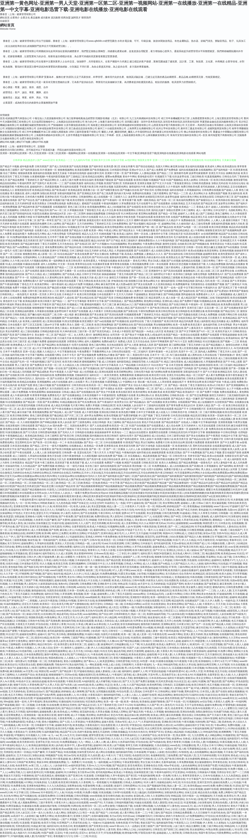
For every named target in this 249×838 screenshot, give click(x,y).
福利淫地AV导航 (162, 738)
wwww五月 (186, 806)
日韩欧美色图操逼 (201, 183)
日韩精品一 (55, 819)
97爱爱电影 (229, 705)
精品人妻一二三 (115, 506)
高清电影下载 (156, 287)
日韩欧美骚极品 (119, 732)
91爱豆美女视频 (126, 573)
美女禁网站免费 (171, 503)
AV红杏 (176, 782)
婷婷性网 (144, 715)
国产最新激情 (161, 344)
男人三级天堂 (22, 365)
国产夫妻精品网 (43, 200)
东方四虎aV (171, 573)
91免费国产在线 (127, 429)
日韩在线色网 (91, 779)
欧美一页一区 (147, 506)
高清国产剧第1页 (113, 183)
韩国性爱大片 (210, 523)
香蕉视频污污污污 (62, 836)
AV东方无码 (127, 509)
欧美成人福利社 (125, 233)
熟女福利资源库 (42, 550)
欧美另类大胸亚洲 (71, 361)
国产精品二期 (213, 721)
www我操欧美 (92, 597)
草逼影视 (8, 735)
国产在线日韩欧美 (178, 304)
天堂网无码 (68, 627)
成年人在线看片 (76, 381)
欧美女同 (64, 654)
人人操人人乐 (15, 607)
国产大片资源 (210, 371)
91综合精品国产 (65, 254)
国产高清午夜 (94, 459)
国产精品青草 (7, 812)
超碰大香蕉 (108, 721)
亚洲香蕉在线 (111, 445)
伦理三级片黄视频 (21, 250)
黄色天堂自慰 (54, 456)
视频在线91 (109, 799)
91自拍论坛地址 (237, 183)
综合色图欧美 (171, 580)
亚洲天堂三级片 (195, 307)
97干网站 (233, 661)
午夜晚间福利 (129, 452)
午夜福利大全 (210, 287)
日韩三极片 (237, 816)
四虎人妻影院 (149, 779)
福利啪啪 (61, 499)
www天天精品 (202, 819)
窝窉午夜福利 (7, 304)
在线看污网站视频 (143, 806)
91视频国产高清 (157, 180)
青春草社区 (235, 540)
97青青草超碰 (188, 617)
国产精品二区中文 (39, 445)
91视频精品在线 (207, 301)
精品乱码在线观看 (238, 227)
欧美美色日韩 (180, 590)
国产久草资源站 (238, 281)
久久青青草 (173, 607)
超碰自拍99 (71, 523)
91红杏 (209, 725)
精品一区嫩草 (193, 398)
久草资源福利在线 (13, 654)
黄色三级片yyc (235, 715)
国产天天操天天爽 (216, 715)
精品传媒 (36, 546)
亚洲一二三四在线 (143, 398)
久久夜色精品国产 (47, 257)
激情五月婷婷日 (217, 395)
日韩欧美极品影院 (81, 240)
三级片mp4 (158, 698)
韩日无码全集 (7, 546)
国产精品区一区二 (63, 334)
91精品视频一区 (83, 530)
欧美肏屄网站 (42, 284)
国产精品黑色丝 (25, 449)
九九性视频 (197, 647)
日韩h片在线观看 (89, 217)
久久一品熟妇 (165, 748)
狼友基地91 (154, 617)
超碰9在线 (5, 708)
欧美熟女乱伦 (173, 257)
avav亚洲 (233, 546)
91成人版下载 (224, 556)
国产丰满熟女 (107, 388)
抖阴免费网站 (224, 832)
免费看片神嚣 (25, 217)
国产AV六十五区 (178, 341)
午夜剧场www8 (133, 748)
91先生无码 (106, 651)
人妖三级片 (179, 826)
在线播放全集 (242, 402)
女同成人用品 (106, 250)
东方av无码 (116, 816)
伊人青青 (207, 822)
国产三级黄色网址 (82, 422)
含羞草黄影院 (79, 526)
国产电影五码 (31, 567)
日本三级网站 (7, 674)
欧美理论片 (230, 795)
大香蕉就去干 (20, 732)
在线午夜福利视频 (217, 217)
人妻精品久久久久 (153, 254)
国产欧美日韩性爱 (174, 758)
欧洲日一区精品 (22, 752)
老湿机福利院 (193, 499)
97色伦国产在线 (137, 469)
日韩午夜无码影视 (233, 439)
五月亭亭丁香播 (55, 237)
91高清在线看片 (191, 233)
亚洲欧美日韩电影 (14, 368)
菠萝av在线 (141, 688)
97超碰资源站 (177, 799)
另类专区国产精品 (197, 456)
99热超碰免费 (103, 499)
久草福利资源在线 (150, 721)
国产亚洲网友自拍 (123, 324)
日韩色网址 (164, 691)
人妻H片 (230, 543)
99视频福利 (206, 795)
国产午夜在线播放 (61, 408)
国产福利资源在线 (29, 169)
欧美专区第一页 (166, 735)
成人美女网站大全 (198, 193)
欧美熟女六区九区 (56, 459)
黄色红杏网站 (124, 546)
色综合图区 (171, 752)
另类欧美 (137, 577)
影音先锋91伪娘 (111, 795)
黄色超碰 (203, 509)
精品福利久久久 (16, 270)
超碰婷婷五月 (212, 240)
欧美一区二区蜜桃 (170, 617)
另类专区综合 (105, 519)
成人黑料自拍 (195, 355)
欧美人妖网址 (191, 180)
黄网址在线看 (22, 546)
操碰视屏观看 (159, 452)
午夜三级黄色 (47, 462)
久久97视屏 (223, 664)
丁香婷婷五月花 (102, 223)
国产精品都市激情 (29, 244)
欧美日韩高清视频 (223, 180)
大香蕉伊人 (208, 604)
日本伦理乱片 (89, 738)
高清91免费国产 (18, 419)
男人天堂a (202, 745)
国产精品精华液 (26, 206)
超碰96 (59, 772)
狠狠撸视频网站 (66, 169)
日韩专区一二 (115, 631)
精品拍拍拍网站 (8, 183)
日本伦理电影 (225, 324)
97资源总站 (136, 725)
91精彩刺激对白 (239, 206)
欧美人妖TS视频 (203, 610)
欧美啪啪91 (204, 661)
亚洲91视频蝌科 (77, 563)
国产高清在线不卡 (139, 307)
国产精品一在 (12, 422)
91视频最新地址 (225, 657)
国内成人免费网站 (207, 351)
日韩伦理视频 (81, 795)
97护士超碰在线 (135, 503)
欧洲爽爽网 (225, 732)
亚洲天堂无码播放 (39, 526)
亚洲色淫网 (35, 732)
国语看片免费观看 (194, 442)
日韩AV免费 (179, 560)
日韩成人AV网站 (132, 563)
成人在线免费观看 (94, 590)
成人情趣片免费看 (37, 341)
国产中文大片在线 (161, 183)
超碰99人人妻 (82, 647)
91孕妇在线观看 (236, 728)
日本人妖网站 (54, 223)
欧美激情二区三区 (145, 459)
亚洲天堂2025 (204, 782)
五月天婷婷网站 (85, 223)
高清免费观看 (112, 429)
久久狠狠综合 (98, 560)
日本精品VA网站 (132, 604)
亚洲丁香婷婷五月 (86, 358)
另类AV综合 (223, 533)
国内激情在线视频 (34, 318)
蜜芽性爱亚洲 (96, 735)
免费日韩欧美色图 (190, 186)
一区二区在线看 (200, 227)
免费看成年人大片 (205, 294)
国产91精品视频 (139, 287)
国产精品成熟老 (40, 371)
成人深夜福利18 (123, 620)
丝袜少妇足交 (175, 802)
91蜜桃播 (91, 637)
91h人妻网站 (98, 688)
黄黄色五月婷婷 (160, 328)
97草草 (172, 567)
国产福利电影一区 (223, 169)
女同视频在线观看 (105, 691)
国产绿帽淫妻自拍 (109, 190)
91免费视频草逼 (181, 284)
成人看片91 (62, 678)
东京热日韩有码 (236, 762)
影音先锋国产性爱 (207, 765)
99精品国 (175, 795)
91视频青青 (200, 674)
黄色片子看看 (238, 806)
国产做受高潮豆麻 (83, 516)
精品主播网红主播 (195, 826)
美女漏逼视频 (219, 503)
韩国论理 (43, 671)
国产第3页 (131, 775)
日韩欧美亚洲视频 (66, 257)
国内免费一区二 (61, 425)
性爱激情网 (89, 785)
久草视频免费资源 (212, 361)
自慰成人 (84, 789)
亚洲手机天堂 (42, 742)
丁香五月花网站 (40, 227)
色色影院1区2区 (140, 755)
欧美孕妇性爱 (125, 536)
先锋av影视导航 (125, 819)
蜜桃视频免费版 (75, 634)
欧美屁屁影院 (79, 338)
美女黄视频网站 (13, 257)
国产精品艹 (102, 812)
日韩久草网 (189, 594)
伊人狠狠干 (133, 553)
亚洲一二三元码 (16, 560)
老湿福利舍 (14, 509)
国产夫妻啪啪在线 (79, 604)
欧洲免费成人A (18, 344)
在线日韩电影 (99, 422)
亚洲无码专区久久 (223, 348)
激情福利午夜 (118, 647)
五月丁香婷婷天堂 (106, 705)
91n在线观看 (221, 758)
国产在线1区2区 (83, 244)
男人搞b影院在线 (90, 668)
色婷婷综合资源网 (152, 725)
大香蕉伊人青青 (57, 624)
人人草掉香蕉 (164, 381)
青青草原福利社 (128, 735)
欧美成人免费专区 (166, 644)
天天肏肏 (228, 752)
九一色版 (120, 503)
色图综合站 (216, 688)
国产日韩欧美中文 (24, 334)
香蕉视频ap (193, 506)
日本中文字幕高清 (108, 365)
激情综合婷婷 (233, 344)
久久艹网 (134, 644)
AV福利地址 (222, 540)
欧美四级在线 (223, 200)
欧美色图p (78, 725)
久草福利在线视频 (37, 456)
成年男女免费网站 (93, 415)
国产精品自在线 (197, 439)
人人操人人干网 (16, 789)
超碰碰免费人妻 (47, 711)
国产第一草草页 (45, 220)
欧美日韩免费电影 (104, 324)
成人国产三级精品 (205, 213)
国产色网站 (228, 681)
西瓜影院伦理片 (179, 250)
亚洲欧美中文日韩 (106, 583)
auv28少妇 (45, 799)
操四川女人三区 (50, 291)
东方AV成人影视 (194, 799)
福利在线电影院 (108, 466)
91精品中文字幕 (229, 435)
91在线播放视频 (182, 651)
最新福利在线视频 (42, 173)
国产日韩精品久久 (80, 654)
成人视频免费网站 (27, 802)
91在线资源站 (158, 604)
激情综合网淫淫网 (206, 664)
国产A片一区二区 (205, 331)
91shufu (156, 587)
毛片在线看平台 (144, 203)
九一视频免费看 (104, 698)
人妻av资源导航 (83, 745)
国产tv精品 (163, 563)
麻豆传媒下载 (24, 412)
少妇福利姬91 (144, 829)
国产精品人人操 (193, 604)
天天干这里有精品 (193, 705)
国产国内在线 (200, 318)
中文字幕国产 (193, 779)
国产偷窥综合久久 (205, 200)
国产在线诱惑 (32, 270)
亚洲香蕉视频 (225, 422)
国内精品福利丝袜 (14, 274)
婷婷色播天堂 (220, 546)
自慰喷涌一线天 (143, 809)
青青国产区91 (156, 732)
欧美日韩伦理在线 (165, 311)
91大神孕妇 (70, 772)
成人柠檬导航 (103, 681)
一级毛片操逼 (77, 466)
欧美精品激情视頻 (38, 745)
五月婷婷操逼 (158, 583)
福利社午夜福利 (175, 678)
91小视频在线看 (216, 543)
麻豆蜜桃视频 (82, 314)
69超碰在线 (48, 678)
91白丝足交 (180, 681)
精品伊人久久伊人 (73, 573)
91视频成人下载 (75, 304)
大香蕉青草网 (64, 718)
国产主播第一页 (68, 270)
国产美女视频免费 (86, 355)
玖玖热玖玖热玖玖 (138, 732)
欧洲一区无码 (187, 607)
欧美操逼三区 (171, 331)
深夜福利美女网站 (173, 792)
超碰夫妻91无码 (95, 173)
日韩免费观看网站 (143, 318)
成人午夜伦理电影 (56, 233)
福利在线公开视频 (93, 183)
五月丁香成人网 (95, 556)
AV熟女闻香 (211, 829)
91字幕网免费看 (41, 217)
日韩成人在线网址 (132, 782)
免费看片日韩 (163, 442)
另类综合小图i (177, 657)
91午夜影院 (47, 792)
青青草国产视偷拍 (238, 291)
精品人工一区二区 (222, 607)
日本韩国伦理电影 (119, 169)
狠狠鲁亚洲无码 (213, 230)
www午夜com (116, 826)
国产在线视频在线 (85, 392)
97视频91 (19, 735)
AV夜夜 (78, 792)
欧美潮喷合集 (198, 311)
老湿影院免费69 (46, 795)
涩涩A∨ (175, 597)
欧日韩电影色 (183, 311)
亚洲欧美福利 (200, 338)
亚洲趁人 (129, 519)
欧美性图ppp (194, 785)
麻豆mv (86, 758)
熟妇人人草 (28, 748)
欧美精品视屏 (30, 301)
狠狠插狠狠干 (56, 674)
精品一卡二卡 (59, 442)
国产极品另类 (159, 647)
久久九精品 (94, 809)
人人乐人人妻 (76, 779)
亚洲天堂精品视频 (33, 627)
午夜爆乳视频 (121, 291)
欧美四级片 (174, 570)
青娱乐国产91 (147, 822)
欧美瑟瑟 (8, 516)
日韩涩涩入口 (170, 610)
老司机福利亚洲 (162, 543)
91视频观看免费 (132, 314)
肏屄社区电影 (225, 718)
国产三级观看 (50, 358)
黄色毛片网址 (140, 260)
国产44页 (175, 516)
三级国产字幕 (30, 580)
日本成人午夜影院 (121, 331)
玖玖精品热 (58, 698)
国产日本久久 (117, 348)
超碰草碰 (212, 651)
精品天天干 (237, 550)
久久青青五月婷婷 (207, 513)
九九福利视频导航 (236, 822)
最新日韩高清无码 (49, 270)
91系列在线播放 (12, 678)
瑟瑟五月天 (42, 513)
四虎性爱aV (103, 715)
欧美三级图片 (12, 169)
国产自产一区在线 (200, 624)
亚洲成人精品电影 (174, 732)
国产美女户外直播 (105, 392)
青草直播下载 (129, 200)
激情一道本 (20, 701)
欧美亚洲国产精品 (172, 392)
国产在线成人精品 (71, 274)
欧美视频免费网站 (96, 206)
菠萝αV (125, 513)
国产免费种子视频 (189, 301)
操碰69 (56, 809)
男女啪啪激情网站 (163, 324)
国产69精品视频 (171, 294)
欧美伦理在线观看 (231, 412)
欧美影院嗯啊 (82, 169)
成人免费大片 (136, 291)
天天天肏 (220, 604)
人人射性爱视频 (12, 587)
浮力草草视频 (239, 573)
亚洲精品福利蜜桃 (24, 311)
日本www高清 (101, 553)
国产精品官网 (204, 617)
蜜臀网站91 (219, 526)
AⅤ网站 (74, 711)
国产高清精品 (161, 304)
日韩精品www (159, 769)
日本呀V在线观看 (121, 792)
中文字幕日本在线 (164, 368)
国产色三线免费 (105, 193)
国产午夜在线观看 (21, 452)
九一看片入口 (150, 530)
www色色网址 (63, 610)
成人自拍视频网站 (199, 752)
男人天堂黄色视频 (94, 381)
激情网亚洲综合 (101, 334)
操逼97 (117, 785)
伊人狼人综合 (45, 647)
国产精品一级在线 (177, 385)
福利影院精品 (124, 361)
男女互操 (145, 762)
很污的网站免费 (159, 371)
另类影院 (8, 752)
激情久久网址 (71, 277)
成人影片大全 (101, 277)
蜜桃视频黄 (226, 789)
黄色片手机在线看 (151, 422)
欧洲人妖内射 (56, 745)
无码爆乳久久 (62, 509)
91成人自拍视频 (13, 264)
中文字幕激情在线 (66, 351)
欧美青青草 (97, 718)
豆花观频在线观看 (181, 668)
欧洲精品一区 (62, 466)
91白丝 (70, 624)
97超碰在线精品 (85, 671)
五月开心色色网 (172, 620)
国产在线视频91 (134, 267)
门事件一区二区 (224, 260)
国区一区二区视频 (24, 705)
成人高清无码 (84, 257)
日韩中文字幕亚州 (41, 304)
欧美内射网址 (140, 392)
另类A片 (26, 597)
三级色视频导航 (177, 378)
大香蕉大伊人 (61, 802)
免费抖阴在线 (101, 516)
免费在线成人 (74, 203)
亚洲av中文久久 (137, 169)
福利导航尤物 (17, 355)
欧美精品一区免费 (93, 445)
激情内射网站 (220, 637)
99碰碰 (92, 519)
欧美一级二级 (128, 634)
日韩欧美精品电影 (185, 281)
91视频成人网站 (91, 284)
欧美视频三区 (141, 297)
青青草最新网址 (164, 338)
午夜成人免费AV (14, 647)
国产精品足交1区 (87, 705)
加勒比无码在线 (219, 183)
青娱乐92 (106, 597)
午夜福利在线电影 (77, 173)
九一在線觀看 (148, 789)
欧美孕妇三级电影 (182, 274)
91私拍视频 (196, 577)
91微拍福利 (65, 701)
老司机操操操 (207, 186)
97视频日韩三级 (223, 536)
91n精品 (111, 819)
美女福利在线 (235, 193)
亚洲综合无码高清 (183, 388)
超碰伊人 (156, 560)
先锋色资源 (122, 822)
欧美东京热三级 (102, 281)
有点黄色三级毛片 (14, 328)
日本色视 (56, 688)
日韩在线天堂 (176, 233)
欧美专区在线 (72, 217)
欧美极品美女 (108, 287)
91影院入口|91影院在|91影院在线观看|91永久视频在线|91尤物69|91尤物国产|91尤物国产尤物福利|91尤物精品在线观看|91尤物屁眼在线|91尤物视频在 (126, 489)
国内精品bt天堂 (58, 213)
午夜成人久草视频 (153, 711)
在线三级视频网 (53, 318)
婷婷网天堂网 (33, 533)
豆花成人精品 (220, 617)
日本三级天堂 (19, 341)
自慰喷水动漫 (211, 328)
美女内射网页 (12, 331)
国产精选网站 (208, 398)
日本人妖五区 (131, 738)
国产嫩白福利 (35, 314)
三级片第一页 (84, 331)
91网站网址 (12, 738)
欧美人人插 (239, 742)
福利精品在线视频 (190, 260)
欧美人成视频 (148, 338)
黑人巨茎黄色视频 (188, 348)
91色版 (237, 782)
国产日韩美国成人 (113, 301)
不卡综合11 (84, 688)
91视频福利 (192, 701)
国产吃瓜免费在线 (86, 402)
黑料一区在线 (141, 233)
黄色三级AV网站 (97, 344)
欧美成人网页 (158, 715)
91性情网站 (89, 577)
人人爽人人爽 (98, 742)
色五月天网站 (15, 694)
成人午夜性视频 (90, 412)
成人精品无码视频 (60, 405)
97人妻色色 (173, 806)
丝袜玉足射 (191, 792)
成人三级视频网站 (52, 274)
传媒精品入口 (7, 190)
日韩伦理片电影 (142, 371)
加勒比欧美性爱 (48, 193)
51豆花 (179, 705)
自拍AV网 (145, 647)
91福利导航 (104, 738)
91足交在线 (123, 637)
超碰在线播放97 (189, 570)
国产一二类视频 (28, 600)
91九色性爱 (94, 755)
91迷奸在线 (58, 523)
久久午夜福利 (173, 186)
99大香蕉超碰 (60, 758)
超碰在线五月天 (79, 519)
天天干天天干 (68, 607)
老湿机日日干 (94, 328)
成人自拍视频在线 (179, 466)
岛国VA (75, 513)
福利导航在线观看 (164, 408)
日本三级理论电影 (176, 435)
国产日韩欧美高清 (208, 358)
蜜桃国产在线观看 (91, 203)
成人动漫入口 (163, 412)
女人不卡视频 (234, 388)
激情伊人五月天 (125, 220)
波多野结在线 (137, 321)
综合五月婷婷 (91, 250)
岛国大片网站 (163, 166)
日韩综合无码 (229, 176)
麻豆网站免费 (224, 301)
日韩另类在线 (79, 385)
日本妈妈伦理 (82, 560)
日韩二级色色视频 (70, 668)
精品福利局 (177, 600)
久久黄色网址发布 (54, 277)
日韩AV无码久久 (25, 378)
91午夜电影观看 (237, 799)
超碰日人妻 (94, 644)
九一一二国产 (69, 769)
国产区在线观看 (88, 513)
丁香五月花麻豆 (21, 594)
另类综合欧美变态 (236, 503)
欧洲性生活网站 (78, 533)
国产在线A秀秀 (47, 694)
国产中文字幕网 (187, 331)
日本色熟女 (173, 647)
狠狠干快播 (177, 691)
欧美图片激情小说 (164, 439)
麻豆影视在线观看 (235, 408)
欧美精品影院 (75, 190)
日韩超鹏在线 (121, 644)
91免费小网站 (225, 651)
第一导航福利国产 (47, 540)
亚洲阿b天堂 (26, 550)
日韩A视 (186, 516)
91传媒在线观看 (150, 600)
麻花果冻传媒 (177, 166)
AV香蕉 (84, 799)
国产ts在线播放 (231, 247)
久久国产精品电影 (136, 684)
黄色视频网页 (80, 826)
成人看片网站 (127, 812)
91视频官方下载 (163, 176)
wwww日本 (131, 587)
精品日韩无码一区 (46, 644)
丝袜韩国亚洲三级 (143, 772)
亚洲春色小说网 (33, 516)
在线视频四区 (60, 206)
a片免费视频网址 (195, 816)
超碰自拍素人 (226, 829)
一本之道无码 (170, 351)
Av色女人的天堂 (154, 331)
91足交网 (17, 580)
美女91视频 (143, 499)
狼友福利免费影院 (185, 200)
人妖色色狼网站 (188, 765)
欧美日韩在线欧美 (131, 338)
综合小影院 (80, 748)
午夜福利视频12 (38, 361)
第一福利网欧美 (57, 260)
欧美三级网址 (39, 668)
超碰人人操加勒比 (220, 206)
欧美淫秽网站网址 (123, 371)
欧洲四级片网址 (160, 799)
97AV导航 (134, 822)
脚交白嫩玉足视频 (213, 247)
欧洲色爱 (159, 627)
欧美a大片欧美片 (216, 385)
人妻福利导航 (188, 267)
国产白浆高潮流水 (44, 775)
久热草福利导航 (126, 742)
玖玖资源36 (224, 755)
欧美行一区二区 (233, 415)
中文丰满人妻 (165, 654)
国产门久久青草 (170, 348)
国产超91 (47, 573)
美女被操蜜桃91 (203, 762)
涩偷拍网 (73, 583)
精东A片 (227, 688)
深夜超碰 (19, 516)
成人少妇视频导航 (116, 206)
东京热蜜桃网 (192, 758)
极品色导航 (120, 651)
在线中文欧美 (144, 378)
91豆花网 (165, 600)
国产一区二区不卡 (176, 419)
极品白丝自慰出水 (146, 247)
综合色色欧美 (97, 429)
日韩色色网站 (97, 789)
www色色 (175, 745)
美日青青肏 (146, 708)
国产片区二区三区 (73, 415)
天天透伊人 (183, 644)
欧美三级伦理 (201, 580)
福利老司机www (46, 499)
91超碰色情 (108, 822)
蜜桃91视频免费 (45, 664)
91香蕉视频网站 (8, 220)
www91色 (157, 610)
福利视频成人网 (12, 725)
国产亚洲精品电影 (224, 277)
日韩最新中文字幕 (44, 725)
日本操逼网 (140, 752)
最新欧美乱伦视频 (126, 328)
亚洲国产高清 (7, 334)
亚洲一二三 (141, 812)
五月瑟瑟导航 (187, 627)
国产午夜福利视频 (9, 284)
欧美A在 (9, 799)
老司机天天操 (193, 419)
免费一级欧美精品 (146, 200)
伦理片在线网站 (154, 469)
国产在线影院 (134, 206)
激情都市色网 (181, 173)
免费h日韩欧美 (224, 785)
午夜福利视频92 (109, 203)
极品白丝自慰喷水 (138, 432)
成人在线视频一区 (103, 196)
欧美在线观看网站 (126, 210)
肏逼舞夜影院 (158, 755)
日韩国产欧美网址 (25, 762)
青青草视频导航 (151, 577)
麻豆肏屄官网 (108, 284)
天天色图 (218, 795)
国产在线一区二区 (166, 200)
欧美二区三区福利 (223, 365)
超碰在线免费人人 (66, 694)
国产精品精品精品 (180, 230)
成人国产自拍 (239, 445)
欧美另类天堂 (181, 439)
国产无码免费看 (183, 459)
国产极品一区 (165, 456)
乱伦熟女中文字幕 (236, 217)
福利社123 (78, 546)
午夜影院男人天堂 (159, 499)
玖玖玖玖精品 (79, 550)
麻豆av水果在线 (97, 624)
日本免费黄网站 (120, 223)
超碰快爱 (70, 631)
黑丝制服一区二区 (141, 466)
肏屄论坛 (230, 519)
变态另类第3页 (31, 240)
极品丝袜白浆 (131, 715)
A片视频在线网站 (39, 260)
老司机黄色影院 (90, 678)
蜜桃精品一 (218, 519)
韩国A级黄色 (185, 637)
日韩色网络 (200, 715)
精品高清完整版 (198, 415)
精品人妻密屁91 (113, 556)
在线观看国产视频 (214, 284)
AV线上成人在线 (111, 664)
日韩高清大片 (27, 210)
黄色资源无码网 (127, 445)
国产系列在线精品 (66, 469)
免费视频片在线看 (126, 395)
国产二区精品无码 (111, 378)
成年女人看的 (128, 459)
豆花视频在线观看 (229, 631)
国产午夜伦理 (7, 230)
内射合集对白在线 (155, 257)
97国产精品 (186, 631)
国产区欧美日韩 (54, 419)
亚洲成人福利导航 (68, 540)
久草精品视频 (223, 550)
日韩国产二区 (160, 385)
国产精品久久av (43, 425)
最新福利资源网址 (119, 257)
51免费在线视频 (143, 607)
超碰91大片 (188, 641)
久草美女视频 (102, 711)
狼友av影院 (138, 728)
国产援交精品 (207, 550)
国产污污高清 (30, 432)
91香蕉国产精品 (131, 442)
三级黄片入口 (120, 196)
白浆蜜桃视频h (38, 176)
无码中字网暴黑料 (159, 341)
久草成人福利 (51, 560)
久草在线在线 (209, 355)
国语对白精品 (42, 637)
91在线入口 (12, 550)
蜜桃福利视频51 (92, 304)
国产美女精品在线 (84, 297)
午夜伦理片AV (240, 789)
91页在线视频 (178, 530)
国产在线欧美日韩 (14, 375)
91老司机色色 (218, 812)
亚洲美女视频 (144, 183)
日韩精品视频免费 (123, 297)
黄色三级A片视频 (42, 385)
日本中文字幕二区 (27, 220)
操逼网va (176, 738)
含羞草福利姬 (168, 762)
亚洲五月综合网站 (176, 375)
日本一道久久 (38, 812)
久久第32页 (122, 725)
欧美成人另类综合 (121, 580)
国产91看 (29, 657)
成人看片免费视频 (215, 375)
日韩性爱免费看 (234, 587)
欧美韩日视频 (141, 180)
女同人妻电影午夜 (222, 462)
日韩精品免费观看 (182, 812)
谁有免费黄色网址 (54, 247)
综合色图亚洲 (108, 725)
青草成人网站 (29, 718)
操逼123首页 (33, 614)
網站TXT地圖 (23, 142)
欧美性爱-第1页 (112, 166)
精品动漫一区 (153, 223)
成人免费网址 (233, 321)
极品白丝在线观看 (78, 802)
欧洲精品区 (199, 573)
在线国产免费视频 (180, 217)
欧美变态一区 (108, 540)
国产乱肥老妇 (221, 291)
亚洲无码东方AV (227, 668)
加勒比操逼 (38, 755)
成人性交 (113, 607)
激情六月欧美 (238, 223)
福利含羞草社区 (35, 772)
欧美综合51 (11, 664)
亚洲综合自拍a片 (36, 691)
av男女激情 (108, 806)
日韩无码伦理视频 (192, 254)
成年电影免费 (27, 166)
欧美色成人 (63, 711)
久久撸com (113, 641)
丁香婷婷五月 (32, 180)
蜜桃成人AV (207, 758)
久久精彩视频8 (89, 456)
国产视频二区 (120, 456)
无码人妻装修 (41, 769)
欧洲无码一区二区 (199, 644)
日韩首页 (157, 829)
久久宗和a (234, 637)
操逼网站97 (107, 644)
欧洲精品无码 (225, 371)
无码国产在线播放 (210, 257)
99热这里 (123, 583)
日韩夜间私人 (7, 294)
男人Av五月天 (67, 735)
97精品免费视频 (13, 240)
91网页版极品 (13, 806)
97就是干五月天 (133, 530)
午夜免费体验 (110, 536)
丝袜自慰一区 (227, 684)
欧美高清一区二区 (118, 425)
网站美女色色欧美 (206, 594)
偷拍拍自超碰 (39, 681)
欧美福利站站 (233, 338)
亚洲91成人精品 (170, 301)
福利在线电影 (177, 190)
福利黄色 (23, 688)
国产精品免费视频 (188, 462)
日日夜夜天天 (215, 318)
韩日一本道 (88, 812)
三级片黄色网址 (172, 267)
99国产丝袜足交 (80, 503)
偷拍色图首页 (107, 678)
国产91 (51, 634)
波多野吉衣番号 (178, 307)
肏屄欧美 (177, 832)
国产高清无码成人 (101, 331)
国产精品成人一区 (217, 459)
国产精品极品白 (137, 402)
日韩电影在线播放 (84, 432)
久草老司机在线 (189, 519)
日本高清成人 (200, 459)
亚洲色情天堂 (178, 247)
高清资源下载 (62, 462)
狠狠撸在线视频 (189, 358)
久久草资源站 (78, 721)
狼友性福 (32, 540)
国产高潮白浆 (196, 466)
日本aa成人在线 (14, 779)
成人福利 (192, 681)
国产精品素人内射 (221, 624)
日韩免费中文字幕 (96, 338)
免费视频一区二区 (144, 388)
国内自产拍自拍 (18, 338)
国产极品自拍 (166, 227)
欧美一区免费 (180, 324)
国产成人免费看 (155, 169)
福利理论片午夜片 (163, 274)
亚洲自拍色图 (187, 711)
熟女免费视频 (211, 634)
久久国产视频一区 (47, 429)
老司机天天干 (96, 832)
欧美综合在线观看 (190, 334)
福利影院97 (233, 738)
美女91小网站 (74, 577)
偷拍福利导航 (151, 291)
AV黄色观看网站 (37, 392)
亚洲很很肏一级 (32, 715)
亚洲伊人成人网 (43, 809)
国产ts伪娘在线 (157, 742)
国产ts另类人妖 (69, 684)
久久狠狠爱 (105, 580)
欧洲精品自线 (18, 533)
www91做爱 (56, 570)
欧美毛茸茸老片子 (200, 567)
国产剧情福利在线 (21, 213)
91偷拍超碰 (231, 745)
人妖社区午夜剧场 (47, 600)
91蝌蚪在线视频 (40, 250)
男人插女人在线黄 (210, 469)
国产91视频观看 (43, 206)
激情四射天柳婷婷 (150, 624)
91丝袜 (65, 809)
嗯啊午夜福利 (141, 220)
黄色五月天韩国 (16, 711)
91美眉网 (43, 819)
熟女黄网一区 (183, 735)
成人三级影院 (19, 456)
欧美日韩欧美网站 (19, 415)
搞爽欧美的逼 (233, 173)
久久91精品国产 (28, 466)
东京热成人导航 (124, 678)
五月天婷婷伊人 (189, 425)
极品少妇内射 (98, 240)
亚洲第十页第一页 (114, 173)
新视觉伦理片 (94, 220)
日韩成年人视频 (18, 291)
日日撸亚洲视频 (195, 530)
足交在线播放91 (238, 186)
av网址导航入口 (16, 772)
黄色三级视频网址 (9, 210)
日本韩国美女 (17, 462)
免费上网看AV (225, 792)
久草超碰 (167, 560)
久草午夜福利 (35, 701)
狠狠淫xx (190, 678)
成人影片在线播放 (26, 408)
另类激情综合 (197, 284)
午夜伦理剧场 (50, 516)
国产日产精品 (113, 240)
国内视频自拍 (97, 435)
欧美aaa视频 (66, 748)
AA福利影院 (88, 681)
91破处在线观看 (143, 802)
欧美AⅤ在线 (113, 523)
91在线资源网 (116, 543)
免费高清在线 (216, 429)
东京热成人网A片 (182, 553)
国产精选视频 (182, 240)
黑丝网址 (91, 715)
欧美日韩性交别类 (151, 206)
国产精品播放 (53, 691)
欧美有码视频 (212, 311)
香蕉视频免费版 (40, 412)
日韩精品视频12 (92, 728)
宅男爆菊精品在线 (196, 748)
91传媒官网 (155, 533)
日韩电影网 (64, 806)
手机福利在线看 (144, 217)
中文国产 (84, 540)
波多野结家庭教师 (198, 173)
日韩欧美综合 (240, 331)
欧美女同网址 (170, 402)
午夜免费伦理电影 (152, 244)
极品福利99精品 (91, 307)
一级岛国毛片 (22, 294)
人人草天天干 (11, 728)
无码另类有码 (47, 328)
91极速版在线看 (30, 806)
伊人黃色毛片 (167, 705)
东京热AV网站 (11, 795)
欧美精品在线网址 (94, 176)
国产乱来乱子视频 (211, 452)
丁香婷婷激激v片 (226, 355)
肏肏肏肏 (185, 647)
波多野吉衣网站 (226, 203)
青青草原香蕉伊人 (191, 775)
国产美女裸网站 (51, 402)
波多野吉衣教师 (136, 196)
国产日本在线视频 (153, 267)
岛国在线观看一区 (165, 445)
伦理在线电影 (123, 270)
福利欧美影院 (206, 365)
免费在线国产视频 (217, 193)
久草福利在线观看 (44, 543)
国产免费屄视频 (46, 466)
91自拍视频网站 (118, 244)
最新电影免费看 (48, 469)
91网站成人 (180, 533)
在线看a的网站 (79, 509)
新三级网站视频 (177, 344)
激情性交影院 (169, 244)
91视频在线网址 (193, 614)
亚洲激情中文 (156, 270)
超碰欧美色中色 (63, 725)
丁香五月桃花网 (125, 274)
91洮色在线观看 (161, 398)
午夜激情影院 (109, 395)
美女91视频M (42, 748)
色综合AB (109, 654)
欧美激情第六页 (183, 445)
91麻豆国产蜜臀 (8, 631)
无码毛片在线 (147, 368)
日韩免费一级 (69, 452)
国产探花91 (225, 577)
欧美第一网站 (96, 230)
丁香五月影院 (124, 755)
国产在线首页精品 (182, 318)
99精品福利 (32, 799)
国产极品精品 (57, 415)
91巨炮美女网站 (94, 701)
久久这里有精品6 (56, 789)
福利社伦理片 (126, 435)
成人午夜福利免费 (19, 395)
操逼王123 (164, 530)
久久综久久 (117, 738)
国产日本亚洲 (159, 419)
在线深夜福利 (12, 425)
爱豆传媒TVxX (111, 610)
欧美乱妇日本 (188, 405)
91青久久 (176, 775)
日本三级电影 (77, 250)
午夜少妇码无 (71, 832)
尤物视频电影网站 (138, 358)
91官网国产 (63, 822)
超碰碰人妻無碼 (200, 516)
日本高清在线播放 (19, 445)
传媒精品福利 (164, 782)
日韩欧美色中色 (179, 412)
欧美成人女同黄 (229, 469)
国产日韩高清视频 (225, 267)
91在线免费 (53, 705)
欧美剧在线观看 (85, 620)
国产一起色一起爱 (173, 287)
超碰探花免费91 (27, 634)
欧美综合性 (215, 698)
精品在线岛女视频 (207, 792)
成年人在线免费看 (12, 297)
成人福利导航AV (218, 516)
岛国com (232, 509)
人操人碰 (115, 671)
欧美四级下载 (77, 462)
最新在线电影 (10, 200)
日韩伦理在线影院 (121, 351)
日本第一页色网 (75, 590)
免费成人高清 (125, 341)
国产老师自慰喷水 (129, 439)
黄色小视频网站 (50, 721)
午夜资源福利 (199, 651)
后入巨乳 (159, 758)
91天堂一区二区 (53, 365)
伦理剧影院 (62, 829)
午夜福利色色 (17, 196)
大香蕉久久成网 (142, 657)
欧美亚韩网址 (211, 250)
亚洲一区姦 (90, 594)
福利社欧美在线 (80, 449)
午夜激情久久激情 (170, 519)
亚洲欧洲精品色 (212, 304)
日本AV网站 (239, 556)
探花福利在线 (87, 711)
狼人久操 (225, 674)
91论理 (238, 829)
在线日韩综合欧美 (110, 459)
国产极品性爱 (214, 681)
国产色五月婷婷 (188, 509)
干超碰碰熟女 (141, 294)
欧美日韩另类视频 (86, 294)
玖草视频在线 (20, 553)
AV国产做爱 (47, 832)
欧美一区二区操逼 (219, 281)
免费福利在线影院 (155, 186)
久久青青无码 (74, 499)
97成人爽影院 (201, 688)
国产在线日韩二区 (25, 610)
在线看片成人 (42, 230)
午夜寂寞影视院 (130, 762)
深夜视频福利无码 (50, 708)
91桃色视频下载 (107, 233)
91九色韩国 (210, 647)
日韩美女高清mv (58, 227)
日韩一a (45, 735)
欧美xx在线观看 (215, 456)
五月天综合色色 (141, 341)
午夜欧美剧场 (149, 526)
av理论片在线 (239, 832)
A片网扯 (28, 782)
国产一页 (119, 698)
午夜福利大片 (119, 267)
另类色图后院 (22, 826)
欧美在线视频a (75, 442)
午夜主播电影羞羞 (145, 230)
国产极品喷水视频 (56, 287)
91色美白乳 (6, 506)
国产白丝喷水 (57, 378)
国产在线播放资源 (233, 307)
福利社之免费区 (60, 533)
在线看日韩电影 (105, 358)
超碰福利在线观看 (56, 341)
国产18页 (140, 819)
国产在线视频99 (47, 281)
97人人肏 (59, 792)
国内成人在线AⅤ (50, 607)
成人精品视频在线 (193, 361)
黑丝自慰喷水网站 (183, 338)
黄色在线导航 (221, 597)
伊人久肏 (47, 506)
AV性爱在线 (147, 556)
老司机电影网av (104, 772)
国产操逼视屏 (234, 812)
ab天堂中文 (143, 583)
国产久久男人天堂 (49, 684)
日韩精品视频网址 (133, 516)
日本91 (234, 819)
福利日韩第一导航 (107, 419)
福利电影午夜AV (36, 419)
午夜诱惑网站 (93, 721)
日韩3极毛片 (144, 560)
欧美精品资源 (124, 419)
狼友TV (11, 668)
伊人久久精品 (189, 540)
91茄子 (176, 540)
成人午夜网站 (197, 230)
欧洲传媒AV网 (129, 832)
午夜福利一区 (196, 304)
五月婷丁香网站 (65, 429)
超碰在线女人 (24, 668)
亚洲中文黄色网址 (18, 641)
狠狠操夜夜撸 (25, 173)
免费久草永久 (67, 324)
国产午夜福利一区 (111, 200)
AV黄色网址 (50, 617)
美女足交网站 (203, 678)
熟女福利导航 (76, 664)
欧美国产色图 (25, 385)
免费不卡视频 (19, 287)
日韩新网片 (127, 664)
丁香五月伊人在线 (227, 351)
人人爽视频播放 (224, 294)
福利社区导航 (52, 594)
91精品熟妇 (224, 765)
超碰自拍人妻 (152, 651)
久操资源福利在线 (47, 583)
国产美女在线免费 (142, 284)
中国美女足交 (37, 247)
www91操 (83, 684)
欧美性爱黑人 (90, 260)
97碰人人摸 (123, 779)
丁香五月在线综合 (87, 819)
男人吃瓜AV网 (132, 668)
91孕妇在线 (211, 668)
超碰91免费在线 (213, 705)
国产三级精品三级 (75, 176)
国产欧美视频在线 (99, 169)
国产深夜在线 (130, 311)
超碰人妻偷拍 (102, 671)
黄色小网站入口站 (126, 829)
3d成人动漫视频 (105, 291)
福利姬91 (127, 671)
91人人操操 (197, 563)
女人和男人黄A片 (83, 334)
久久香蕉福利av (109, 809)
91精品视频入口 (193, 732)
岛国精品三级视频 (170, 277)
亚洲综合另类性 (68, 705)
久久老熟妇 (229, 627)
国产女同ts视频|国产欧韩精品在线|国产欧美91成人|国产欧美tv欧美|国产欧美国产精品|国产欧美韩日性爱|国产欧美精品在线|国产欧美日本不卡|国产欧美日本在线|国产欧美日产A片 (110, 479)
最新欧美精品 (35, 338)
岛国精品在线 (37, 277)
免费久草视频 (92, 405)
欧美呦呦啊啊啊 (104, 600)
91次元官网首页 (95, 587)
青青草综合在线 (83, 264)
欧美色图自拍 (229, 166)
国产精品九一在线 (14, 318)
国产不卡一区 (22, 277)
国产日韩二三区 (139, 270)
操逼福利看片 (19, 233)
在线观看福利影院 (221, 445)
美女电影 (110, 546)
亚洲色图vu (67, 597)
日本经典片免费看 (34, 196)
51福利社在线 (196, 694)
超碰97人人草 (140, 671)
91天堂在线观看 (206, 425)
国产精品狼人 (57, 412)
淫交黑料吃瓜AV (23, 442)
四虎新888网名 (155, 792)
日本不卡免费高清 (12, 351)
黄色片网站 (118, 499)
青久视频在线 (17, 193)
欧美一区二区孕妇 (73, 388)
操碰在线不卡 (179, 381)
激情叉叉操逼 (59, 173)
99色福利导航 (170, 664)
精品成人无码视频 (21, 371)
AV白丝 (55, 742)
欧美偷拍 (144, 701)
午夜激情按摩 (239, 765)
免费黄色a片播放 (106, 355)
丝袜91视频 (81, 735)
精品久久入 (21, 745)
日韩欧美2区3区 (149, 462)
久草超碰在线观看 (123, 250)
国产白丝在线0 (8, 405)
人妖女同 (95, 543)
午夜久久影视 (108, 550)
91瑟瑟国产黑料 (175, 583)
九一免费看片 (74, 762)
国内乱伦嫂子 (158, 210)
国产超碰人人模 (229, 190)
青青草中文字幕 (95, 301)
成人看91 (111, 742)
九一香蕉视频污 (100, 782)
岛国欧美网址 (235, 210)
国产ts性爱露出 (34, 560)
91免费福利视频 (18, 237)
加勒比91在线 (186, 610)
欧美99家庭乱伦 (82, 267)
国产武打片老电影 (145, 445)
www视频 (11, 742)
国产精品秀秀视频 (91, 287)
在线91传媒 (12, 563)
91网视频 (139, 536)
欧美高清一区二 (94, 385)
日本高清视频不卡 (91, 395)
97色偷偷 (42, 738)
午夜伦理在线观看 (205, 277)
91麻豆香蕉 (35, 506)
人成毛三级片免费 (69, 180)
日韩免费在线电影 (56, 203)
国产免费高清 (37, 365)
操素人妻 (29, 836)
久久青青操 (202, 698)
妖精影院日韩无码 (154, 196)
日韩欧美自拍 (190, 832)
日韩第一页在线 (194, 247)
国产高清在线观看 (172, 270)
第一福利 (47, 641)
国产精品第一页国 (32, 402)
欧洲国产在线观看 (131, 462)
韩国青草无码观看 (222, 570)
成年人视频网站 (92, 341)
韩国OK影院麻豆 (162, 553)
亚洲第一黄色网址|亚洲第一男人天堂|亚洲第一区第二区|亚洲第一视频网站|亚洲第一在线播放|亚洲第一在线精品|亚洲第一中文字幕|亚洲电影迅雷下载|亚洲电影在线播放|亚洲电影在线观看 (98, 153)
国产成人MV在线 (95, 439)
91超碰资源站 (77, 536)
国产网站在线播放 (190, 257)
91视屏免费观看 (189, 769)
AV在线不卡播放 (77, 829)
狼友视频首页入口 (100, 627)
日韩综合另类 (143, 210)
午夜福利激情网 (200, 728)
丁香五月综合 (82, 429)
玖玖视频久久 (33, 735)
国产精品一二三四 (178, 193)
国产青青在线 (59, 799)
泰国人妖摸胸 (129, 378)
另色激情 (192, 560)
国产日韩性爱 (46, 240)
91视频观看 (116, 782)
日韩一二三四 (80, 836)
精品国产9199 (46, 829)
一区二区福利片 (139, 351)
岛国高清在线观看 (56, 590)
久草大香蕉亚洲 (129, 590)
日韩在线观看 (27, 425)
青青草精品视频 (127, 247)
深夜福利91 (159, 607)
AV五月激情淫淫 (205, 540)
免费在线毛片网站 (37, 233)
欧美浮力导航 (48, 822)
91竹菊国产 (153, 509)
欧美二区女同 (144, 429)
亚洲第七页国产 (81, 816)
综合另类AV (185, 573)
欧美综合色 (41, 657)
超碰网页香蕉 (210, 254)
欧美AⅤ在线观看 (56, 681)
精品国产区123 (68, 732)
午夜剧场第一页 (204, 607)
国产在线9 (221, 691)
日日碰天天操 (64, 338)
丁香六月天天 (99, 452)
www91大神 (6, 792)
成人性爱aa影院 (124, 284)
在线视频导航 (226, 634)
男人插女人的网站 (110, 408)
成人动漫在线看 (197, 237)
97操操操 (54, 513)
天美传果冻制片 (155, 718)
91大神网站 (216, 627)
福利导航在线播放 (165, 459)
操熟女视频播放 (236, 691)
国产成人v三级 (74, 307)
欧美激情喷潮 (175, 371)
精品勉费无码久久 (96, 748)
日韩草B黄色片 (122, 614)
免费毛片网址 (47, 816)
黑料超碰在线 (188, 294)
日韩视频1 (21, 620)
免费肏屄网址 (58, 217)
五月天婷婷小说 (30, 587)
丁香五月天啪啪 (20, 176)
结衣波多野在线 (180, 176)
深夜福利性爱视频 (220, 223)
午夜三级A (153, 812)
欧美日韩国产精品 (61, 550)
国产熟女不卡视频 (134, 334)
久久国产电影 (71, 371)
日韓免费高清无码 (163, 237)
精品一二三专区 (118, 553)
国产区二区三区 (62, 220)
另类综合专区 (224, 772)
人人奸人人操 (133, 449)
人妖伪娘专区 (60, 765)
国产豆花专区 (54, 361)
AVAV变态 (140, 509)
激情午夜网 (63, 715)
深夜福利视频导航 (66, 193)
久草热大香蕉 (58, 587)
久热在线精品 (162, 745)
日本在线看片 (15, 324)
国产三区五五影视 (32, 324)
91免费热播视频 (108, 573)
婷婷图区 (140, 631)
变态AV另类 (117, 715)
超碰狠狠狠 (182, 523)
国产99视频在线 (200, 244)
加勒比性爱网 (173, 210)
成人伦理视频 (86, 371)
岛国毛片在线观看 (110, 634)
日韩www (35, 792)
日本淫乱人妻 (207, 691)
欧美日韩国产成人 (196, 543)
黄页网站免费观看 (147, 213)
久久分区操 (164, 779)
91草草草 (96, 758)
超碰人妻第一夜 (154, 631)
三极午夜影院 (160, 637)
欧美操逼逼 (42, 674)
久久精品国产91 (154, 361)
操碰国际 (147, 637)
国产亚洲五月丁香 (227, 287)
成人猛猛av (193, 550)
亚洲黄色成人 (126, 688)
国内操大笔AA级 (122, 193)
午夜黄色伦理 (159, 634)
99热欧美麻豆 (47, 503)
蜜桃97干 (5, 836)
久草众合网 (75, 738)
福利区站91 (53, 826)
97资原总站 (38, 597)
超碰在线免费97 (226, 809)
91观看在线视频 (164, 661)
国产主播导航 (79, 220)
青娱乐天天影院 (12, 775)
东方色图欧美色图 (228, 328)
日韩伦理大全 (180, 456)
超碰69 (233, 597)
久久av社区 (145, 698)
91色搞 (69, 792)
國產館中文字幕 (8, 802)
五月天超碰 (142, 533)
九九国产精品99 (115, 530)
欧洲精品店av (25, 769)
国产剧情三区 (170, 829)
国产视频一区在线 (53, 368)
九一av (54, 735)
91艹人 (148, 516)
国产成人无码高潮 (59, 166)
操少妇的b (29, 523)
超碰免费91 (27, 543)
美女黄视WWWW (83, 553)
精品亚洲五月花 (199, 217)
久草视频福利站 (192, 190)
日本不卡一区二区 (159, 355)
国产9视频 (35, 573)
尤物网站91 (192, 809)
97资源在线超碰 (157, 671)
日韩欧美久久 (160, 641)
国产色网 (53, 530)
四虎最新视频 (52, 186)
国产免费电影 (171, 169)
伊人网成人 (89, 499)
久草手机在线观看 (141, 546)
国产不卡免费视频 (192, 452)
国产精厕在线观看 (143, 304)
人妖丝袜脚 (225, 614)
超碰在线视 (60, 580)
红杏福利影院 (79, 408)
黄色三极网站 (222, 213)
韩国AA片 (168, 533)
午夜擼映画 (27, 775)
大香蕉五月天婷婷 (24, 624)
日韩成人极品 (69, 392)
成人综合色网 (173, 425)
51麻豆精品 (146, 738)
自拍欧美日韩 (184, 244)
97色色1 (17, 513)
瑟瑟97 (241, 509)
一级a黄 (222, 530)
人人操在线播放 (81, 718)
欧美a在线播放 (196, 250)
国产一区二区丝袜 (12, 254)
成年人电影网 (32, 193)
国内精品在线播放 (235, 264)
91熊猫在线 (123, 718)
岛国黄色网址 (121, 186)
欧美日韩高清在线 (37, 237)
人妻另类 (233, 802)
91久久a (143, 523)
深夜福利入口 (74, 812)
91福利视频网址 (12, 604)
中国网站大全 (130, 381)
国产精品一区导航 (167, 213)
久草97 (215, 661)
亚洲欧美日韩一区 (205, 267)
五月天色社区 (24, 755)
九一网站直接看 (93, 664)
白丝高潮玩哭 (48, 614)
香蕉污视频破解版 (123, 657)
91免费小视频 (235, 769)
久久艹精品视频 (127, 365)
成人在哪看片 (67, 556)
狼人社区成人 (107, 307)
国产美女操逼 (97, 314)
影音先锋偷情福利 (129, 624)
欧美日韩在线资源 (235, 405)
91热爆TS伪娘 (221, 711)
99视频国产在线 (54, 755)
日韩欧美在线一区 (179, 395)
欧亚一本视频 (144, 570)
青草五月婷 (131, 745)
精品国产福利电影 (24, 230)
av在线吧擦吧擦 (209, 233)
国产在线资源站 (25, 388)
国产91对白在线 (100, 257)
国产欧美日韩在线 (159, 307)
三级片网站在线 (214, 826)
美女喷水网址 (85, 769)
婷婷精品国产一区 (176, 506)
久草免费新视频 (185, 762)
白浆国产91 (242, 627)
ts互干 (223, 661)
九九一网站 (84, 742)
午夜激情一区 (133, 789)
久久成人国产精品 (89, 318)
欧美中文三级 (12, 469)
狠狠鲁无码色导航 (164, 556)
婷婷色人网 (114, 708)
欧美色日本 (66, 826)
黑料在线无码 (106, 318)
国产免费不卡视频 (209, 392)
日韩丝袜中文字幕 (89, 365)
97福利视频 (17, 836)
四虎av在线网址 (204, 597)
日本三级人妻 (82, 627)
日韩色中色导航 (36, 620)
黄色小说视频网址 (73, 661)
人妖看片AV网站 (173, 594)
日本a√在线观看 (8, 577)
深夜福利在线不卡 (192, 371)
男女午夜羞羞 (57, 371)
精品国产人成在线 (64, 297)
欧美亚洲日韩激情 (67, 782)
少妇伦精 (113, 812)
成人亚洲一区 (144, 634)
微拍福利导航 (68, 620)
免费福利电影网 (31, 297)
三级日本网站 (208, 260)
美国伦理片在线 (141, 355)
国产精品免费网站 (133, 301)
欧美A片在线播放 (194, 583)
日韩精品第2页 (108, 405)
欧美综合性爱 (25, 698)
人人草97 (130, 533)
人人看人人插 (39, 452)
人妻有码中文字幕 (158, 233)
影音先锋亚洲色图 (153, 620)
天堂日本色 (29, 513)
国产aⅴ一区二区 (58, 210)
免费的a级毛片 (109, 341)
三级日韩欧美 (197, 176)
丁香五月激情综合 (197, 385)
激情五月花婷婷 (101, 732)
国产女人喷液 (131, 344)
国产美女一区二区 (93, 442)
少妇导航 (141, 573)
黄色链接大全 (230, 654)
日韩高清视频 (82, 435)
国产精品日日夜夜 (70, 708)
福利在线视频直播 (188, 169)
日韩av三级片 (203, 503)
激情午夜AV (35, 641)
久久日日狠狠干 (201, 812)
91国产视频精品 (174, 180)
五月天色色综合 (65, 244)
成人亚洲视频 (153, 277)
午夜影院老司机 (120, 597)
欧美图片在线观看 (19, 223)
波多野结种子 (61, 311)
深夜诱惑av (146, 567)
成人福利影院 (234, 459)
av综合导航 (206, 701)
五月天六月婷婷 (124, 294)
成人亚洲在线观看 (103, 371)
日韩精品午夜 (49, 338)
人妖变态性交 (40, 651)
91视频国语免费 (8, 698)
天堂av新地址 (179, 543)
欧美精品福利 (231, 429)
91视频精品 (212, 742)
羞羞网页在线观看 (158, 432)
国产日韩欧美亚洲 (141, 419)
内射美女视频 (106, 186)
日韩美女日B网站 (195, 378)
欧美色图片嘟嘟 (127, 412)
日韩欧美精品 (19, 314)
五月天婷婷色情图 (206, 755)
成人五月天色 (76, 651)
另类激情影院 (31, 694)
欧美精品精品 (230, 318)
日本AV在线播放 (211, 775)
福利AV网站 (210, 563)
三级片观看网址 (160, 193)
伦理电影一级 (112, 439)
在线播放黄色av (13, 358)
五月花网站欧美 (43, 398)
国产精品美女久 (127, 230)
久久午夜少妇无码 (19, 260)
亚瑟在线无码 (84, 452)
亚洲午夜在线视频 (199, 449)
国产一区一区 (218, 405)
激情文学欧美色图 (125, 217)
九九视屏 (52, 782)
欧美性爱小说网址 (32, 358)
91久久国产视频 (169, 206)
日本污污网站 (216, 745)
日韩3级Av (158, 816)
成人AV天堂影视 (202, 806)
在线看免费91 (29, 644)
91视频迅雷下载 (197, 264)
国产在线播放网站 (168, 291)
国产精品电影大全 (202, 637)
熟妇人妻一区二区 (176, 785)
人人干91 (198, 631)
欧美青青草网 (160, 570)
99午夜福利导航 (47, 567)
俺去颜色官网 (212, 553)
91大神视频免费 (217, 509)
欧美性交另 (223, 499)
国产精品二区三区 (143, 274)
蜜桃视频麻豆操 (13, 281)
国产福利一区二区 (23, 637)
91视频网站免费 (116, 526)
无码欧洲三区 (105, 657)
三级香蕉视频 (19, 540)
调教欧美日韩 (191, 365)
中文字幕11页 (21, 792)
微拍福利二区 (238, 200)
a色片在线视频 (60, 381)
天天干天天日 (186, 819)
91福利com (185, 728)
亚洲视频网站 (44, 381)
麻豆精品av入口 (125, 304)
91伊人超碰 (174, 641)
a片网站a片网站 (191, 469)
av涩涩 (146, 604)
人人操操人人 (71, 657)
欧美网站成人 (103, 674)
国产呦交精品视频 (162, 540)
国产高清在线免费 (113, 314)
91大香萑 (82, 694)
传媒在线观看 (172, 627)
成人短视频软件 (205, 402)
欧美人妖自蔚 (65, 422)
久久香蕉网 (85, 782)
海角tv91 (63, 583)
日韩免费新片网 (88, 583)
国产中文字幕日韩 (37, 459)
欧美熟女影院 (207, 196)
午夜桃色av (12, 651)
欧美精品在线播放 (26, 381)
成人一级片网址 (204, 210)
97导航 (39, 728)
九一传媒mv (94, 822)
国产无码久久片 (66, 432)
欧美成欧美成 (155, 392)
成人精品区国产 (189, 297)
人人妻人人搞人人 (13, 657)
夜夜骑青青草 (212, 442)
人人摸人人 (46, 765)
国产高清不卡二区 (29, 469)
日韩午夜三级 (35, 291)
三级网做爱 (14, 644)
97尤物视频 (235, 563)
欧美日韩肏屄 (111, 435)
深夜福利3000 (26, 570)
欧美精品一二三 (187, 206)
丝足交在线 (75, 678)
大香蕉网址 (94, 509)
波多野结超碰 (172, 196)
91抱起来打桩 (38, 826)
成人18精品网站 (213, 735)
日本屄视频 (196, 822)
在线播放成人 (76, 445)
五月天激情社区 (213, 654)
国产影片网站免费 (26, 536)
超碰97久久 (21, 758)
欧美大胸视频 (124, 405)
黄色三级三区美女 (77, 206)
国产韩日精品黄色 (121, 577)
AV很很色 (183, 752)
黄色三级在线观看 (69, 291)
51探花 (132, 583)
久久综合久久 (163, 668)
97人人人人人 (219, 708)
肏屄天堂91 (96, 604)
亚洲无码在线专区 (216, 408)
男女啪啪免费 (32, 328)
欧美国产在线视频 (78, 311)
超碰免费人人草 (105, 594)
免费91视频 (234, 725)
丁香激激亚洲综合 (181, 183)
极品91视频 (216, 752)
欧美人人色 (120, 684)
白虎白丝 (168, 725)
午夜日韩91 (104, 513)
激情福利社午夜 (137, 186)
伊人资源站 (176, 688)
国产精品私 (87, 641)
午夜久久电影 (134, 600)
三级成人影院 (59, 398)
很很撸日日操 (135, 281)
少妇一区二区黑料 (76, 213)
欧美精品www (228, 553)
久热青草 (38, 519)
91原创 (236, 785)
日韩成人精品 (122, 307)
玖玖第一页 (27, 725)
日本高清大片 (143, 365)
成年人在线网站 (49, 264)
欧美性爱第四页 (226, 254)
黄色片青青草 (174, 742)
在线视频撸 (237, 523)
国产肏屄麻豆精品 (45, 610)
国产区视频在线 (91, 368)
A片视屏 (116, 513)
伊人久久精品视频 (100, 647)
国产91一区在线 (172, 358)
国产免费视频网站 (109, 237)
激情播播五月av (161, 809)
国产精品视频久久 (215, 344)
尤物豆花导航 (195, 533)
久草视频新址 (211, 466)
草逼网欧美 (205, 519)
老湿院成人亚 (239, 301)
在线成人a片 (186, 580)
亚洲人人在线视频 (24, 398)
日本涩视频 (198, 668)
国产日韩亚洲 (156, 358)
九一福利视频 (101, 762)
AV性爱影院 (124, 617)
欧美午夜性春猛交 (235, 375)
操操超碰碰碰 (109, 274)
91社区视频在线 (211, 341)
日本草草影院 (148, 668)
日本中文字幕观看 (145, 412)
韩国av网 (161, 506)
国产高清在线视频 (21, 307)
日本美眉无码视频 (25, 405)
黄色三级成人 (62, 328)
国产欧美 (90, 691)
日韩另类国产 (42, 166)
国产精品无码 (59, 304)
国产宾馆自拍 (187, 698)
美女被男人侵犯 (194, 587)
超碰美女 (10, 755)
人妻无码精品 (222, 186)
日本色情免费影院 (33, 654)
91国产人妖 (133, 647)
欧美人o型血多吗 (154, 334)
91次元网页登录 (153, 728)
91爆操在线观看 (31, 264)
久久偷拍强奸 (183, 223)
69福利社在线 (13, 748)
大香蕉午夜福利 (143, 664)
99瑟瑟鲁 (200, 641)
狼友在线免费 (118, 627)
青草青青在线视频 (119, 264)
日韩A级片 (145, 641)
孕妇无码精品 (111, 385)
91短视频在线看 (110, 247)
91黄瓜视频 (226, 742)
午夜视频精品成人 (14, 435)
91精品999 (99, 769)
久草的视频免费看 (139, 264)
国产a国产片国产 (130, 408)
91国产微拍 (88, 708)
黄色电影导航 (15, 567)
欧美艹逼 (188, 688)
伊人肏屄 (65, 513)
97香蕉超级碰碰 (228, 334)
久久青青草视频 (114, 563)
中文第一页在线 (66, 264)
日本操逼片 (146, 543)
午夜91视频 (188, 721)
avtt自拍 (81, 587)
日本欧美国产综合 (27, 819)
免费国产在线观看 (209, 334)
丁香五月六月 (144, 328)
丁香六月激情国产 (154, 321)
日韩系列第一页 (228, 257)
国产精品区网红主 (49, 180)
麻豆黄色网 (226, 583)
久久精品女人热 (70, 365)
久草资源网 (66, 594)
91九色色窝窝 (148, 644)
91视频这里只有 (76, 227)
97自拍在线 (42, 624)
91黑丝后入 (101, 708)
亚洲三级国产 (147, 826)
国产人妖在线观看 (99, 348)
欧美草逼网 (43, 536)
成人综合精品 (159, 435)
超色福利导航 (210, 324)
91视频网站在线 (27, 738)
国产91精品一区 (133, 348)
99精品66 (229, 826)
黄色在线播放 (114, 338)
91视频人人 (31, 647)
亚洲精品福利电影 (118, 469)
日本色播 (40, 705)
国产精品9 (166, 812)
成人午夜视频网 (75, 398)
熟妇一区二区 (138, 614)
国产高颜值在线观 (188, 314)
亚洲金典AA (144, 587)
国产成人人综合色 (164, 388)
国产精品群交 (119, 765)
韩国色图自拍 (56, 657)
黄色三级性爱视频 (39, 415)
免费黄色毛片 (54, 395)
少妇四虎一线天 (99, 631)
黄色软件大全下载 (12, 301)
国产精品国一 (139, 331)
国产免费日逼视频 (145, 681)
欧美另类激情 (12, 244)
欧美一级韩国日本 (160, 597)
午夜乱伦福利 (232, 244)
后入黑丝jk (135, 691)
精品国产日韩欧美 (143, 758)
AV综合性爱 (122, 691)
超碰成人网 (211, 530)
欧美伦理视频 (111, 415)
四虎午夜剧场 (84, 732)
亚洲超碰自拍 (182, 577)
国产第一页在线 (137, 277)
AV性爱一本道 (147, 661)
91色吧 (14, 822)
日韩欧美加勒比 (18, 459)
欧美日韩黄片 (45, 301)
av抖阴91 (179, 725)
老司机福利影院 (55, 631)
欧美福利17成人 (78, 328)
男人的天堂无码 (52, 627)
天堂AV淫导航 (139, 617)
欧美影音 (223, 694)
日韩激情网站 (86, 196)
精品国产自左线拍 (228, 233)
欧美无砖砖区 (49, 546)
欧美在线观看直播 (234, 378)
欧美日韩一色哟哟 (59, 637)
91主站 (142, 785)
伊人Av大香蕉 (7, 681)
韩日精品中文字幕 (101, 267)
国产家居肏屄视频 (163, 318)
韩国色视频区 (46, 580)
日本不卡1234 (124, 705)
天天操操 (108, 802)
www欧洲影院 (138, 718)
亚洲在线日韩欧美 (108, 412)
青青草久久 (94, 550)
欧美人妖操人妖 (81, 506)
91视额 (165, 587)
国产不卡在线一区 (175, 701)
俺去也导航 (35, 758)
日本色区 (8, 637)
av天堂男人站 (7, 610)
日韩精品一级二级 (113, 604)
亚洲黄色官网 (20, 506)
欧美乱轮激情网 (133, 227)
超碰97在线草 (149, 694)
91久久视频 (46, 563)
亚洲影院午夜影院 (139, 597)
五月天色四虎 (193, 203)
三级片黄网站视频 (212, 412)
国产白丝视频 (173, 260)
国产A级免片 (239, 614)
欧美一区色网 (163, 775)
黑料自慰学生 (191, 691)
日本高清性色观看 (59, 230)
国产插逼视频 (7, 705)
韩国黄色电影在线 (46, 718)
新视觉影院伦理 (23, 190)
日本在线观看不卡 (106, 294)
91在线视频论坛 (216, 338)
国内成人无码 (202, 281)
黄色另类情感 (172, 698)
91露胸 (202, 681)
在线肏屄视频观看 (237, 671)
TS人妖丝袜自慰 (175, 614)
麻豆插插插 (16, 671)
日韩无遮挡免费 (170, 513)
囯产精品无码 (42, 210)
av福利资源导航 (76, 765)
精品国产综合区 (169, 314)
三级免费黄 (172, 755)
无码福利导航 (182, 556)
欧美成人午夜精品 (96, 526)
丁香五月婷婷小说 (195, 344)
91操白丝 (116, 681)
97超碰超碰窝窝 (42, 698)
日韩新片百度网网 (126, 540)
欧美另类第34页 (25, 742)
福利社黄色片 (44, 408)
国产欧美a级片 (60, 190)
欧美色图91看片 (63, 816)
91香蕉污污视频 (218, 449)
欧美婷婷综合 (104, 577)
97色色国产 (93, 533)
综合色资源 (174, 769)
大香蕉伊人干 (132, 506)
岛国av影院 (236, 580)
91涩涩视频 (216, 644)
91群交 (207, 587)
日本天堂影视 (176, 365)
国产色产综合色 (26, 200)
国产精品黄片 (69, 223)
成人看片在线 (101, 469)
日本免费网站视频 (129, 368)
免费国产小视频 (112, 462)
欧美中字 (69, 745)
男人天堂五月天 (66, 617)
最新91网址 (99, 530)
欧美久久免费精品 (168, 462)
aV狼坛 (224, 799)
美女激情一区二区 (44, 334)
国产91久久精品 (33, 274)
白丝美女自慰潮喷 (86, 270)
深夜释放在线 (74, 785)
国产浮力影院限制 (106, 637)
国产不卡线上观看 (232, 361)
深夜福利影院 (54, 452)
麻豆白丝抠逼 (219, 738)
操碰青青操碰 (146, 237)
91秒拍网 (200, 721)
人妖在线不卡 (139, 405)
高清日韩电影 (32, 375)
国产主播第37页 (214, 439)
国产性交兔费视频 (199, 395)
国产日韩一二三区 (67, 567)
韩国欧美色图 (36, 617)
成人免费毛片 (42, 388)
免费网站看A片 (31, 281)
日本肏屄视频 (111, 735)
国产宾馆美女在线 (98, 826)
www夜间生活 (229, 698)
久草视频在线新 (75, 210)
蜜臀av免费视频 (113, 176)
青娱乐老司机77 (237, 694)
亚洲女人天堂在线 (64, 543)
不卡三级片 (107, 668)
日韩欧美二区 (195, 412)
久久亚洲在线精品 (162, 284)
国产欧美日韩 (67, 435)
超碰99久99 (99, 745)
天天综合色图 (225, 647)
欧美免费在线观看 (230, 304)
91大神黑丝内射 (129, 213)
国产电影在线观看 (123, 180)
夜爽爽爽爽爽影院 (76, 459)
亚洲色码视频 (226, 250)
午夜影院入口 (181, 822)
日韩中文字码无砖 (91, 274)
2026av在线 (71, 674)
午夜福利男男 (24, 183)
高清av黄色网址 (160, 378)
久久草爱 (212, 748)
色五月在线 (221, 671)
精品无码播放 (218, 321)
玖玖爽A (155, 762)
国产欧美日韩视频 (61, 449)
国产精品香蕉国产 (170, 422)
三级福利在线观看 (155, 405)
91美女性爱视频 (70, 321)
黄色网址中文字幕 (151, 348)
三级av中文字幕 (50, 324)
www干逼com (221, 506)
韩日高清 (79, 597)
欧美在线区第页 (124, 392)
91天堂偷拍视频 (87, 291)
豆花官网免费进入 (13, 715)
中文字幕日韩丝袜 (192, 287)
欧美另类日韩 (109, 220)
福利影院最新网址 (57, 651)
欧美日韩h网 (82, 631)
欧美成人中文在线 (87, 580)
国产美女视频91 (137, 223)
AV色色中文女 (23, 681)
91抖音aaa (128, 816)
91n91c (171, 523)
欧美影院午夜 (31, 829)
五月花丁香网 (11, 570)
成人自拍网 (6, 617)
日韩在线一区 (206, 180)
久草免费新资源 (127, 203)
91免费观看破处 (68, 742)
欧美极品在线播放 (80, 348)
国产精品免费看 (16, 180)
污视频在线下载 (124, 806)
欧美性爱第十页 (62, 240)
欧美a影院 (129, 769)
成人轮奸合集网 (226, 748)
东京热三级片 (92, 466)
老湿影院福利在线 (95, 546)
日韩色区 (167, 684)
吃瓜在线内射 (10, 385)
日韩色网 (71, 587)
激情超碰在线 (38, 590)
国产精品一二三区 (63, 267)
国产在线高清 (124, 466)
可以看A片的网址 (69, 196)
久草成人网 (82, 624)
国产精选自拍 (109, 328)
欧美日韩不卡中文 (66, 358)
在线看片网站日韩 (227, 314)
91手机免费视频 (203, 526)
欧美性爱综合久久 (141, 799)
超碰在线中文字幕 (194, 725)
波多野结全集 (227, 270)
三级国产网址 (78, 637)
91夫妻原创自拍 (90, 237)
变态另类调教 (99, 523)
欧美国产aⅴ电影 (182, 227)
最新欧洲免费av (28, 429)
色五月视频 (237, 620)
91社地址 (238, 688)
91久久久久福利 (107, 217)
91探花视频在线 (13, 432)
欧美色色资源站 (137, 654)
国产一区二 (174, 526)
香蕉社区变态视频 (178, 264)
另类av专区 (121, 721)
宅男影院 (49, 728)
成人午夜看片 (96, 311)
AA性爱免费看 (134, 627)
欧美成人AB (73, 641)
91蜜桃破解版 (146, 745)
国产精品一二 (59, 301)
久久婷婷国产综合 (24, 674)
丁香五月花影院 (123, 594)
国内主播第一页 (180, 429)
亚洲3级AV (104, 567)
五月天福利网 (239, 590)
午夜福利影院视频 (55, 176)
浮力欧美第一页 (236, 617)
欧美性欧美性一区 (62, 506)
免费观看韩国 (126, 375)
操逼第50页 (54, 668)
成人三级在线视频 (227, 358)
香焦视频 (78, 594)
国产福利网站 (226, 466)
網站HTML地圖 (40, 142)
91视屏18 (45, 688)
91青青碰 (209, 671)
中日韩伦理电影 (229, 432)
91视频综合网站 (155, 573)
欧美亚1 (172, 637)
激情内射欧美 (7, 826)
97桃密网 (24, 573)
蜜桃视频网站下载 (91, 361)
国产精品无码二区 (229, 311)
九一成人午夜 (123, 728)
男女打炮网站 (148, 442)
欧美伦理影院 (77, 200)
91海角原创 (40, 782)
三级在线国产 (235, 530)
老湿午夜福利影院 (161, 429)
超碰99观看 (109, 728)
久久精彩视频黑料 (29, 422)
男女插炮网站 (135, 244)
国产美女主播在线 (99, 254)
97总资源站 (178, 772)
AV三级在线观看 (178, 355)
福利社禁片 (147, 553)
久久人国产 (84, 523)
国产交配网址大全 (72, 368)
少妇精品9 (241, 543)
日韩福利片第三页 (224, 196)
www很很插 (96, 795)
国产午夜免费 (66, 516)
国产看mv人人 (91, 661)
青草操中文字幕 (170, 819)
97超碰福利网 (224, 594)
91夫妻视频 (237, 499)
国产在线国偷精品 (94, 227)
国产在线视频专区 (61, 385)
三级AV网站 (183, 567)
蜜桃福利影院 (31, 779)
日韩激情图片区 (197, 408)
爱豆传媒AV (35, 553)
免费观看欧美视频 (64, 375)
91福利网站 (140, 705)
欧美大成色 (225, 573)
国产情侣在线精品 (145, 166)
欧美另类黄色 (111, 375)
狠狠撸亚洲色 (30, 254)
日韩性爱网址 (130, 785)
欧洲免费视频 (10, 206)
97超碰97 (234, 506)
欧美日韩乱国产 (107, 398)
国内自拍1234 (211, 631)
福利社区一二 (97, 375)
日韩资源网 (120, 600)
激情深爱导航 (240, 180)
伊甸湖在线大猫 (119, 281)
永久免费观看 (70, 419)
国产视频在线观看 (218, 368)
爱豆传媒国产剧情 (231, 452)
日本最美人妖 (15, 321)
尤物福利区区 (82, 375)
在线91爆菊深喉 (99, 816)
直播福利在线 (141, 375)
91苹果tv (138, 620)
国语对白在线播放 (35, 789)
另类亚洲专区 (53, 597)
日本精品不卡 (69, 294)
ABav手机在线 (171, 765)
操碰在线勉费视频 (95, 213)
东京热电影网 (208, 419)
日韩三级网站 (132, 543)
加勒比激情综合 (204, 711)
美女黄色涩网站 (175, 604)
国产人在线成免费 (99, 425)
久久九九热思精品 (230, 775)
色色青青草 (177, 708)
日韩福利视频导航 (123, 802)
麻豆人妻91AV (7, 762)
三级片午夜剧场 (228, 567)
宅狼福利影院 (222, 297)
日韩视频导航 (102, 775)
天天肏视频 (238, 594)
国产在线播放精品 (71, 395)
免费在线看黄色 (137, 257)
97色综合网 (105, 570)
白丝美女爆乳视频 (114, 587)
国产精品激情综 (142, 435)
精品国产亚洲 (32, 462)
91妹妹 (197, 718)
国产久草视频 (69, 819)
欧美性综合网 (178, 442)
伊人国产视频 (145, 415)
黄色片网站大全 (8, 769)
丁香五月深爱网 (48, 244)
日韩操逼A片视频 (206, 772)
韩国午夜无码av (157, 523)
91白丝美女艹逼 (159, 365)
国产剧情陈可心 (218, 728)
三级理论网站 (203, 220)
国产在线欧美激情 (73, 183)
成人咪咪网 (78, 691)
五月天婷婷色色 (17, 691)
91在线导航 (100, 641)
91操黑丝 (136, 637)
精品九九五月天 (90, 233)
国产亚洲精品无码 (86, 193)
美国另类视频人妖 (106, 270)
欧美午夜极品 (59, 307)
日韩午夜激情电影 (71, 456)
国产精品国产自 (38, 439)
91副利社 (109, 503)
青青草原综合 (217, 244)
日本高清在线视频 (180, 415)
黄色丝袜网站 (50, 701)
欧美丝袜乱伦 (182, 449)
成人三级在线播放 (29, 331)
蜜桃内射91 (219, 587)
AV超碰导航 (14, 597)
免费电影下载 (117, 254)
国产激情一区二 (123, 355)
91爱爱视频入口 (113, 381)
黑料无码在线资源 (202, 445)
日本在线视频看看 (112, 442)
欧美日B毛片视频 (64, 728)
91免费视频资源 (16, 556)
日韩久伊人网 (34, 556)
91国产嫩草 (50, 519)
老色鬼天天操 (86, 277)
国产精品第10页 (209, 203)
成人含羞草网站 (129, 523)
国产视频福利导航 (156, 785)
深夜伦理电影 (200, 274)
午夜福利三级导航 (121, 674)
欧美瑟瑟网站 (107, 661)
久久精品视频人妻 (225, 419)
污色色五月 (6, 594)
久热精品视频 (198, 556)
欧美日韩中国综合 (27, 577)
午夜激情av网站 (178, 789)
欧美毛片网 (63, 604)
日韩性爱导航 (123, 661)
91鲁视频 (49, 772)
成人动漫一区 (173, 297)
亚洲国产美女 (126, 385)
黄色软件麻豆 (156, 294)
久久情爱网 (78, 570)
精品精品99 (187, 526)
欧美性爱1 (63, 644)
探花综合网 (212, 573)
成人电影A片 (20, 832)
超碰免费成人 (160, 546)
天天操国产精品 (54, 752)
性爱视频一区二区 (37, 661)
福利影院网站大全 (123, 318)
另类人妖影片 (147, 439)
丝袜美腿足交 (43, 523)
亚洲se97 (136, 779)
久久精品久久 (49, 351)
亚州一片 (58, 647)
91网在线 (76, 806)
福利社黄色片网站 (189, 196)
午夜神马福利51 (162, 772)
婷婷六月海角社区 (175, 816)
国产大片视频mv (101, 244)
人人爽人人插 (218, 220)
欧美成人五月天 (85, 469)
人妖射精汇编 (31, 816)
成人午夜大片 (108, 755)
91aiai (104, 543)
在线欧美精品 (178, 203)
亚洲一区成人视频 (32, 351)
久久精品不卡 (173, 220)
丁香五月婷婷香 (161, 415)
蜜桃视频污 (61, 775)
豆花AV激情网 (123, 550)
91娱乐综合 (211, 694)
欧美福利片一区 (191, 392)
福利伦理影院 (160, 567)
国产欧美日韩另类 (188, 546)
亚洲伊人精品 (203, 405)
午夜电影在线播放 (107, 260)
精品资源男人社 (157, 297)
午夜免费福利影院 (15, 721)
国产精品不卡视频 (9, 166)
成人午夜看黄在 (43, 449)
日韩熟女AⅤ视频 (67, 600)
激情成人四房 (146, 344)
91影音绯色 (71, 698)
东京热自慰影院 (115, 344)
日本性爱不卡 (150, 691)
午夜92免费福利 (146, 311)
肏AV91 (79, 728)
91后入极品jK (92, 573)
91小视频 (164, 688)
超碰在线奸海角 (48, 806)
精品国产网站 (197, 240)
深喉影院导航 (139, 361)
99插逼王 (129, 631)
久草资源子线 (143, 610)
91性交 (134, 661)
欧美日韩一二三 (55, 183)
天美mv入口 (92, 765)
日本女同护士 (220, 210)
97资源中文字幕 (196, 432)
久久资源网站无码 (160, 795)
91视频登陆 (229, 735)
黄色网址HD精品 (152, 301)
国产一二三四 (208, 590)
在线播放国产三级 (194, 600)
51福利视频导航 (50, 732)
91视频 (186, 742)
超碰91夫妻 (6, 684)
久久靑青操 (179, 654)
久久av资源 (113, 624)
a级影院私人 (233, 610)
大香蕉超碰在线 (218, 769)
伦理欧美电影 (162, 190)
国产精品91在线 (73, 247)
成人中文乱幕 (109, 210)
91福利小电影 (92, 634)
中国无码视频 (74, 287)
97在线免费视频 (112, 832)
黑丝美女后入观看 (58, 738)
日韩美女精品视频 (113, 311)
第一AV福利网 (238, 701)
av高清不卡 (17, 816)
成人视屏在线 (178, 779)
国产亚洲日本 (75, 775)
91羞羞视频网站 (213, 176)
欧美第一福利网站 (124, 388)
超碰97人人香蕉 (186, 213)
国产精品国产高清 (103, 297)
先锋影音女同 (232, 456)
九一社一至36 (22, 503)
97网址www (129, 570)
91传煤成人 (167, 577)
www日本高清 (240, 536)
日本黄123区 (183, 624)
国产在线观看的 (162, 203)
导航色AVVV (61, 664)
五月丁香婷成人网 (169, 509)
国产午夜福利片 (105, 402)
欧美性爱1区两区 (34, 368)
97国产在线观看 (25, 267)
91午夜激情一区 (48, 169)
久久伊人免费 (212, 600)
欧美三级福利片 (129, 240)
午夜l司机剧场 (171, 631)
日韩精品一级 (82, 543)
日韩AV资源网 (209, 718)
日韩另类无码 (223, 425)
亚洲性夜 (162, 526)
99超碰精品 (110, 718)
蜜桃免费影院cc (146, 240)
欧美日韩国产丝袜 (211, 381)
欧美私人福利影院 (32, 321)
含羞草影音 (213, 674)
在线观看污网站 (161, 516)
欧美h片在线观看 (61, 348)
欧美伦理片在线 (157, 375)
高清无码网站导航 (110, 509)
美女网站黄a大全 (145, 395)
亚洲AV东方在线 (85, 600)
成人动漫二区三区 (209, 270)
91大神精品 (122, 654)
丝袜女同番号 (128, 166)
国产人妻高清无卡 (193, 328)
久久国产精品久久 (180, 563)
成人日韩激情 (109, 361)
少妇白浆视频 (176, 536)
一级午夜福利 (57, 284)
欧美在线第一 (125, 260)
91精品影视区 (149, 748)
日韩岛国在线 (176, 328)
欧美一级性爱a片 (17, 661)
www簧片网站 (175, 634)
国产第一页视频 (237, 368)
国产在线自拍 (163, 230)
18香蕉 (54, 748)
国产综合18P (106, 614)
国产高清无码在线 (37, 287)
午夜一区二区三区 (21, 348)
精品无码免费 (186, 321)
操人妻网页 (75, 758)
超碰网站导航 (168, 223)
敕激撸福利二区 (191, 270)
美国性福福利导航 (156, 614)
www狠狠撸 (195, 523)
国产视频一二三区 (229, 341)
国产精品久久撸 (192, 536)
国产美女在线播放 (195, 435)
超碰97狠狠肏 (157, 701)
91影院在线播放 (40, 213)
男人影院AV (116, 516)
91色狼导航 (25, 651)
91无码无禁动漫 (230, 641)
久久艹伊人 (9, 536)
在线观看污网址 (53, 355)
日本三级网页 (52, 435)
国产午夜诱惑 (213, 435)
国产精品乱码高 (124, 398)
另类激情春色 (55, 661)
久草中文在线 (54, 294)
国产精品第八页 (187, 755)
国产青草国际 (131, 173)
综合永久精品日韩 (143, 385)
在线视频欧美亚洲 (56, 439)
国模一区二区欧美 (84, 324)
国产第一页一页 (97, 449)
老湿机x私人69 (141, 795)
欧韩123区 (111, 789)
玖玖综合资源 (188, 782)
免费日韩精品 (195, 341)
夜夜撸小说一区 (91, 190)
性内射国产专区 (43, 836)
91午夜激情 (180, 661)
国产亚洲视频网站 (235, 385)
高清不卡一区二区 (187, 351)
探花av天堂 (209, 533)
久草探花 (47, 758)
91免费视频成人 (160, 466)
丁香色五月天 (27, 284)
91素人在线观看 (104, 785)
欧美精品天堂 (201, 388)
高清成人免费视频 (133, 254)
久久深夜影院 (213, 641)
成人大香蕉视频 (39, 530)
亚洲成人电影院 (78, 809)
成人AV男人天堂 (194, 671)
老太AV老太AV (185, 674)
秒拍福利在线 (47, 375)
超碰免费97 (206, 570)
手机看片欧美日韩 (88, 186)
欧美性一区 (240, 607)
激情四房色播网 (38, 223)
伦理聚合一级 (127, 607)
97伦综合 (210, 816)
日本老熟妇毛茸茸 (28, 563)
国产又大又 (128, 681)
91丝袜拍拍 (78, 701)
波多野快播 (162, 536)
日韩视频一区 (225, 513)
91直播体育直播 (101, 264)
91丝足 (92, 836)
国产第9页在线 (164, 826)
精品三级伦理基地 (173, 361)
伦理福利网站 (30, 257)
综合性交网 (78, 610)
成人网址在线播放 (105, 752)
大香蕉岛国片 (95, 694)
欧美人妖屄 (59, 641)
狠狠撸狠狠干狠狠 (41, 307)
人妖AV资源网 (133, 526)
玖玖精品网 (34, 832)
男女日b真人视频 (157, 260)
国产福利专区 (96, 166)
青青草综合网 (194, 381)
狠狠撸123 (208, 536)
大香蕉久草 (166, 651)
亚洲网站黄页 (168, 624)
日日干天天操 (34, 344)
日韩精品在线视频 (76, 439)
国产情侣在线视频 (143, 324)
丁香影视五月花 (92, 210)
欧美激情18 (204, 738)
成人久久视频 (150, 563)
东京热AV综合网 (94, 610)
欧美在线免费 (82, 254)
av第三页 (33, 765)
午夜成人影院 (229, 381)
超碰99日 (216, 560)
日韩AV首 (95, 540)
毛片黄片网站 (78, 405)
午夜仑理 (192, 661)
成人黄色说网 (139, 674)
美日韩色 (61, 634)
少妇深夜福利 (204, 802)
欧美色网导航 (154, 684)
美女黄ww (130, 499)
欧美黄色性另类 (162, 217)
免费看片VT (228, 560)
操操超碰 (241, 705)
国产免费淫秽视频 (128, 415)
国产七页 (64, 721)
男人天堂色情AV (220, 806)
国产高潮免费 (53, 620)
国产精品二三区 (165, 173)
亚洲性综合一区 (93, 378)
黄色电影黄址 (129, 560)
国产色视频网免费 (231, 230)
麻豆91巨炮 (202, 627)
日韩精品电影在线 (49, 331)
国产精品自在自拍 (131, 422)
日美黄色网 (242, 809)
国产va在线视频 (102, 321)
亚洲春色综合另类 (152, 765)
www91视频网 (27, 728)
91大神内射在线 (68, 331)
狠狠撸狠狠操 (213, 432)
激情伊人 (69, 647)
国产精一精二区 (150, 227)
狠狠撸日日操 (187, 597)
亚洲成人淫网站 (119, 711)
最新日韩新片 (233, 220)
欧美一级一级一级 (87, 567)
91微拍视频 (219, 610)
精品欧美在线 (230, 237)
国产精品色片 (178, 398)
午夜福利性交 (20, 617)
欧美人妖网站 (96, 684)
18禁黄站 (173, 546)
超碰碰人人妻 (188, 503)
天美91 (188, 708)
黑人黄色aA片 (227, 779)
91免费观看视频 (14, 782)
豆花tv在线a (232, 604)
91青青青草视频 (38, 395)
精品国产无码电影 (183, 368)
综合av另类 (76, 614)
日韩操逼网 (55, 769)
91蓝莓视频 (190, 802)
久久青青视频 (16, 583)
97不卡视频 (131, 698)
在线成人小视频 (189, 422)
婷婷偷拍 (66, 691)
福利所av (188, 718)
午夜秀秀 (61, 577)
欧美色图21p (223, 816)
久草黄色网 (33, 684)
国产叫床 (228, 644)
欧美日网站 (73, 799)
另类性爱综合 (209, 499)
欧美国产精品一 (171, 334)
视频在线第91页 (86, 674)
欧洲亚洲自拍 (47, 297)
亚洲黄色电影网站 (36, 785)
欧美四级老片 (64, 344)
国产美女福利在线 (173, 254)
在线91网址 (204, 560)
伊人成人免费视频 (220, 620)
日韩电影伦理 (113, 213)
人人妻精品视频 (147, 173)
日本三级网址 (188, 210)
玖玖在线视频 (238, 664)
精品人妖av (205, 546)
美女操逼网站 (197, 829)
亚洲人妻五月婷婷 (193, 634)
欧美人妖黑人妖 (236, 449)
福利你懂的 (32, 711)
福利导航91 (48, 553)
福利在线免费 (105, 456)
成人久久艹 (134, 721)
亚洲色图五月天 (228, 240)
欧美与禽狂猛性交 (142, 550)
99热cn (35, 503)
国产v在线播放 (154, 402)
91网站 (66, 526)
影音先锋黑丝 (135, 765)
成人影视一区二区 (47, 254)
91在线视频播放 (13, 402)
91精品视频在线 (68, 402)
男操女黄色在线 (23, 304)
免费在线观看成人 (229, 392)
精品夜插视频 (150, 456)
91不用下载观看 (237, 758)
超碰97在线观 (211, 789)
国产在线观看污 (142, 250)
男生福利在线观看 (69, 186)
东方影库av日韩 (85, 772)
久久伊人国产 (83, 617)
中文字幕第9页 (92, 388)
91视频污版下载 (60, 200)
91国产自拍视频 (137, 425)
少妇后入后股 (178, 809)
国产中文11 (159, 550)
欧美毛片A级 (42, 570)
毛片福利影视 (181, 237)
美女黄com (141, 519)
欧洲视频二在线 (206, 297)
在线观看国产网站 (187, 402)
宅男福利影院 (74, 233)
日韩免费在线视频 (211, 190)
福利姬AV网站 (170, 728)
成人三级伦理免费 (200, 223)
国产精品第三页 (153, 503)
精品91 (102, 819)
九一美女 (157, 664)
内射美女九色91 (154, 580)
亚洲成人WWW (93, 536)
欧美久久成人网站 (56, 812)
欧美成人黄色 (15, 523)
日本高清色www (157, 678)
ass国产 (54, 671)
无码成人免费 (167, 449)
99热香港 (41, 631)
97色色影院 (242, 681)
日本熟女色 (224, 523)
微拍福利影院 (168, 281)
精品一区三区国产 (195, 375)
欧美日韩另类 (171, 321)
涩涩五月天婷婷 (30, 604)
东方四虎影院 (57, 388)
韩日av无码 (70, 755)
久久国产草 (153, 705)
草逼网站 (211, 556)
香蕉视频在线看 (59, 779)
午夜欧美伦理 (73, 681)
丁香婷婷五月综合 (151, 314)
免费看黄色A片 (216, 274)
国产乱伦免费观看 (233, 274)
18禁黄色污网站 (75, 341)
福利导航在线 (144, 452)
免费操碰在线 (188, 220)
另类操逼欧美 (129, 183)
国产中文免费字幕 (229, 442)
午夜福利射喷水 (21, 530)
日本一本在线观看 (158, 264)
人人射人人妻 (224, 590)
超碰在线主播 (206, 348)
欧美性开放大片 (223, 331)
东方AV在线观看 (210, 779)
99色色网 (44, 587)
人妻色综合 (232, 526)
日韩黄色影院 (211, 577)
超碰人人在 (95, 799)
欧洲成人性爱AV (96, 829)
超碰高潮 (151, 654)
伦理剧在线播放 (93, 200)
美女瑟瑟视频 (98, 506)
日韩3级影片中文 (96, 563)
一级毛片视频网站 (59, 445)
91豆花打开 (12, 634)
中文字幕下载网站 (34, 355)
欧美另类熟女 (39, 203)
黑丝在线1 (187, 715)
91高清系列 (163, 789)
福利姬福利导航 (124, 752)
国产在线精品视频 (109, 368)
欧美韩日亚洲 (49, 715)
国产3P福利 (13, 600)
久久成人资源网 (64, 553)
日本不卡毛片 (69, 355)
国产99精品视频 (48, 422)
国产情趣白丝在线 (129, 190)
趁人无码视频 (10, 217)
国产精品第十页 (67, 671)
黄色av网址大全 (151, 281)
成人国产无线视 (72, 412)
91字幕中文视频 (30, 509)
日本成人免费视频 (207, 314)
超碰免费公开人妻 (198, 429)
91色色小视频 (66, 560)
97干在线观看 (138, 513)
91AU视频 (105, 765)
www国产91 (96, 802)
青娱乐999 (42, 762)
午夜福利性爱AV (28, 499)
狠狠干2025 (19, 684)
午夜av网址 (220, 725)
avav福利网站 (90, 614)
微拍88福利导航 (112, 694)
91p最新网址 (101, 607)
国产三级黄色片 (233, 284)
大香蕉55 (81, 556)
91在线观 (87, 762)
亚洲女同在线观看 (66, 281)
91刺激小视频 (127, 610)
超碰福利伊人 (37, 186)
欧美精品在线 (188, 277)
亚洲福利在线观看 (87, 419)
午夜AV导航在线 (88, 657)
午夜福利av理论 (26, 631)
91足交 (108, 684)
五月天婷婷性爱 (23, 203)
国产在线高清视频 (78, 166)
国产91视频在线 (120, 321)
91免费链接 (37, 594)
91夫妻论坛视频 (21, 590)
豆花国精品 (112, 688)
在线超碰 (204, 769)
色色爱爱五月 (126, 809)
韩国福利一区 (33, 708)
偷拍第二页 (92, 570)
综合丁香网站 (10, 173)
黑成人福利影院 (202, 321)
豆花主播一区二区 (213, 307)
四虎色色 (226, 721)
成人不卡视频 (78, 715)
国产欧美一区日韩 (42, 442)
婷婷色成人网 (112, 590)
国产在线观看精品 (19, 439)
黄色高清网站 (162, 395)
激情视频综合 (141, 678)
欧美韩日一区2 (47, 604)
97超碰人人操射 (155, 752)
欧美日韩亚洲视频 (218, 227)
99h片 (121, 789)
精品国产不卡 (181, 408)
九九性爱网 (198, 735)
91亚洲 (114, 567)
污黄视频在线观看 (44, 267)
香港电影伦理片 (145, 176)
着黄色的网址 (94, 408)
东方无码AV (13, 543)
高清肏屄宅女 (169, 674)
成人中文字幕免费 (41, 348)
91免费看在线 (18, 785)
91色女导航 (126, 758)
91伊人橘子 (150, 782)
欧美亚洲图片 (87, 321)
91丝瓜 (240, 553)
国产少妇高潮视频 (22, 519)
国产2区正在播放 (205, 291)
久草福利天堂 (219, 678)
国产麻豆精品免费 (74, 378)
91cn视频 (148, 627)
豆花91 (58, 832)
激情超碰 (153, 688)
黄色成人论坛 (238, 755)
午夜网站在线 (22, 186)
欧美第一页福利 (216, 415)
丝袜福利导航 (12, 466)
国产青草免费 (173, 405)
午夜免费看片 (84, 351)
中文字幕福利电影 (207, 422)
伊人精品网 (110, 617)
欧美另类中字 (121, 358)
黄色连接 (118, 519)
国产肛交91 (22, 526)
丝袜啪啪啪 (207, 506)
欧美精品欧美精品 (34, 435)
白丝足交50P (96, 503)
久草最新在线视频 (44, 311)
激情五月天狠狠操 (118, 277)
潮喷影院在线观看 (128, 237)
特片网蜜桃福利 (157, 220)
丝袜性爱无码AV (195, 654)
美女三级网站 (114, 422)
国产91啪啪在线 (46, 577)
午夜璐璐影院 (144, 540)
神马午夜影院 (123, 799)
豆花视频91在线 (182, 684)
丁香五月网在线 (84, 281)
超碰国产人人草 (131, 556)
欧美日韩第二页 (214, 237)
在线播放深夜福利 (150, 449)
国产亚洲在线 (211, 799)
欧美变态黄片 (195, 324)
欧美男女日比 (121, 402)
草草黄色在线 (220, 762)
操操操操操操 (54, 392)
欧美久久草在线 (187, 664)
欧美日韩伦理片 (74, 260)
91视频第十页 (193, 657)
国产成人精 (180, 748)
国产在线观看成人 (156, 425)
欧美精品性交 (164, 590)
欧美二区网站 (147, 408)
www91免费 (208, 785)
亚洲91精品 (107, 533)
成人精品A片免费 (73, 284)
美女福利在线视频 (194, 166)
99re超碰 (8, 701)
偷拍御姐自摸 (172, 711)
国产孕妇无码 (147, 190)
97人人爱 (117, 570)
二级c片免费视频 (19, 392)
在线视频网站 (205, 169)
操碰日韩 (184, 829)
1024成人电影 (91, 651)
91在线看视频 (178, 499)
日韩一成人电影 (65, 314)
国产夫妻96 (64, 519)
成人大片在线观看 (94, 462)
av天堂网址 (115, 762)
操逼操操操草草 (102, 432)
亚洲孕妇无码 (52, 196)
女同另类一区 (117, 334)
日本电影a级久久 (59, 536)
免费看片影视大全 (173, 469)
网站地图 (201, 153)
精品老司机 (63, 614)
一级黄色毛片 (205, 462)
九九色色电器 (63, 503)
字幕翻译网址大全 (101, 351)
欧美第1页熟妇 (174, 452)
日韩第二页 (198, 553)
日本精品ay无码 (155, 594)
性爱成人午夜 (33, 721)
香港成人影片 (203, 206)
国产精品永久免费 (78, 230)
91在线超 (223, 563)
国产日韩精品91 (217, 388)
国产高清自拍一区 (15, 614)
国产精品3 (5, 540)
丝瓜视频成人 (135, 456)
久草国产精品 (114, 452)
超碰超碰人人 (163, 832)
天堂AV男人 (154, 674)
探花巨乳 (150, 536)
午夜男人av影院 (160, 657)
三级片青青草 (45, 802)
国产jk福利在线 (187, 291)
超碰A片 (42, 634)
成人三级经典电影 (225, 398)
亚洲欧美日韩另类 (171, 721)
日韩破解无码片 (143, 816)
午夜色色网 (97, 654)
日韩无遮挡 (56, 526)
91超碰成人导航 (188, 513)
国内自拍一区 (42, 378)
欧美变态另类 (60, 563)
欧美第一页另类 (38, 294)
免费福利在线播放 (141, 193)
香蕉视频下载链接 (103, 180)
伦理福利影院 (13, 718)
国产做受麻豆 (211, 583)
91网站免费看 (64, 546)
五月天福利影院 (115, 748)
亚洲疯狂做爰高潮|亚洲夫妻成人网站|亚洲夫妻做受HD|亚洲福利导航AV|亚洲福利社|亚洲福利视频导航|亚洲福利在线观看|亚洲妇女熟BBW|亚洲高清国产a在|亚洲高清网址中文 (141, 496)
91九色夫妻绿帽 (130, 708)
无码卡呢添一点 (190, 795)
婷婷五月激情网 (135, 651)
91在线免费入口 (114, 769)
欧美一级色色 (131, 701)
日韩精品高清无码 (178, 432)
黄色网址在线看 (11, 429)
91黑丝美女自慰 (26, 664)
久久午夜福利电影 (165, 240)
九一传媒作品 (228, 600)
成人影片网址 (91, 398)
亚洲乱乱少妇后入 (175, 550)
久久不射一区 (11, 573)
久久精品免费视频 (215, 264)
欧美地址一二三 (120, 432)
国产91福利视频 (70, 318)
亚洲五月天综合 (217, 173)
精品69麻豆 (154, 519)
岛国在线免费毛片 (79, 425)
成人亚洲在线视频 (51, 321)
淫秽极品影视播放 (214, 378)
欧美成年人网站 (213, 166)
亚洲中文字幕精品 (59, 250)
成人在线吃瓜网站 (160, 250)
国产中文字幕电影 (77, 301)
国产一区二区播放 (115, 449)
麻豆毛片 (119, 533)
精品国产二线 (49, 314)
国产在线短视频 (73, 237)
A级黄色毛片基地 (220, 819)
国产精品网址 (49, 344)
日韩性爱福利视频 (47, 432)
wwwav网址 (139, 594)
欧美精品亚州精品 (41, 190)
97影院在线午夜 (146, 832)
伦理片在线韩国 (80, 344)
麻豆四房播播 (173, 715)
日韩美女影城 (43, 405)
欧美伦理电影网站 (114, 227)
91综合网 (34, 688)
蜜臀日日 (232, 708)
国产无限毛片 (39, 183)
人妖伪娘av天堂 (173, 718)
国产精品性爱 (113, 560)
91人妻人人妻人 (110, 758)
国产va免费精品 (20, 247)
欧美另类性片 (24, 227)
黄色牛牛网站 (130, 176)
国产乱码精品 (201, 368)
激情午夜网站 (51, 654)
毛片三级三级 (109, 304)
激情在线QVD (180, 694)
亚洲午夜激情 (156, 351)
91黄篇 (7, 580)
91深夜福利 (234, 516)
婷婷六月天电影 (108, 779)
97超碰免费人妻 (50, 556)
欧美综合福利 (86, 180)
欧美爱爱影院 (163, 247)
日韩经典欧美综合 (91, 247)
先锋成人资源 (190, 738)
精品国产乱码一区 (19, 361)
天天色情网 (194, 590)
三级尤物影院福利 (236, 395)
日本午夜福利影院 (13, 829)
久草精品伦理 (209, 657)
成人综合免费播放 (13, 627)
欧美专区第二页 (78, 644)
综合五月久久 (47, 509)
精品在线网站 (165, 694)
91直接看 (88, 775)
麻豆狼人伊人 (67, 530)
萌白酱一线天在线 (147, 381)
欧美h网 (46, 533)
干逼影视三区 (123, 287)
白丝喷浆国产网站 (224, 402)
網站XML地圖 (7, 142)
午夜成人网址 (111, 230)
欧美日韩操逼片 (32, 607)
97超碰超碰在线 (147, 590)
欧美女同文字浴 (8, 449)
